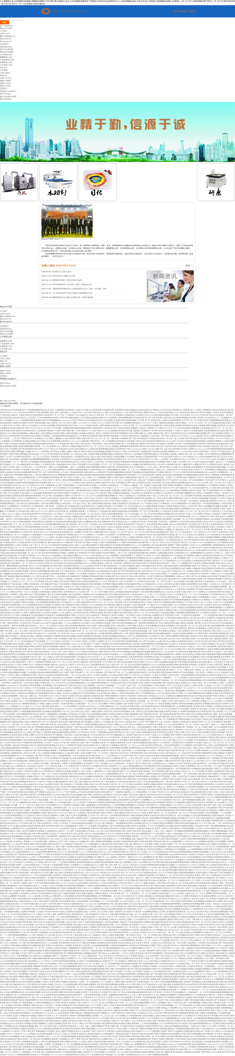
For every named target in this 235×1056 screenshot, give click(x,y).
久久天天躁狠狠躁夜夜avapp (161, 854)
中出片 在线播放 (112, 446)
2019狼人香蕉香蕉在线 (180, 927)
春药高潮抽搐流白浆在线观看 (66, 995)
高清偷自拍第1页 (168, 730)
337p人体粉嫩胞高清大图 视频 (150, 857)
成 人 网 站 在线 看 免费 (162, 498)
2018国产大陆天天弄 (127, 685)
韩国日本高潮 (48, 917)
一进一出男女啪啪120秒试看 (193, 774)
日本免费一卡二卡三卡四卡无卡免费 (24, 805)
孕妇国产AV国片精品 (74, 727)
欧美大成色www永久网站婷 (80, 545)
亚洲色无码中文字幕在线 (177, 470)
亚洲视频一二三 (37, 589)
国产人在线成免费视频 (160, 769)
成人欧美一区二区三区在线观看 (97, 1021)
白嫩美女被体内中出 (103, 483)
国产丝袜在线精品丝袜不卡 (81, 1005)
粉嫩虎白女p (146, 667)
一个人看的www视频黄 (128, 485)
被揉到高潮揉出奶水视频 (164, 865)
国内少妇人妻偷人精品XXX (220, 620)
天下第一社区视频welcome (103, 763)
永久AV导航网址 (64, 805)
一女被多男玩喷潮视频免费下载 (124, 867)
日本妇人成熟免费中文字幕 (130, 587)
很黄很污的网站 (94, 758)
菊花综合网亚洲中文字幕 (194, 795)
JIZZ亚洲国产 (128, 581)
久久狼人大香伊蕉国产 (194, 805)
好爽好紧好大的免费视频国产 (155, 847)
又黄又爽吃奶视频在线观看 (136, 633)
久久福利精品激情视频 (210, 951)
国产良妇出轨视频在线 (115, 854)
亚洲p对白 (38, 917)
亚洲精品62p (185, 683)
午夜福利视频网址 (75, 763)
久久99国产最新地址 (210, 891)
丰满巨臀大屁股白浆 (165, 1021)
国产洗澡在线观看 (174, 667)
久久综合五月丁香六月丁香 (106, 917)
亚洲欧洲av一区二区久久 (168, 880)
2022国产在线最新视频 (107, 542)
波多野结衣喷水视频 (38, 659)
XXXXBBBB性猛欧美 (126, 566)
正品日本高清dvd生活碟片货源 (143, 1021)
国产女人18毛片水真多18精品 (142, 717)
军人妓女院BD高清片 (196, 899)
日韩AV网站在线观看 (8, 701)
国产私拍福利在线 (148, 706)
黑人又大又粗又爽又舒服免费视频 (142, 990)
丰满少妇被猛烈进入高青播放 (33, 1036)
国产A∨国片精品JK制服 (28, 683)
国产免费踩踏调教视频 (73, 953)
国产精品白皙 (131, 756)
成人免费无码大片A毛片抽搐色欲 (112, 961)
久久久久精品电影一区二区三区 (137, 514)
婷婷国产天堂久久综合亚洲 (170, 685)
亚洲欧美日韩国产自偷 (40, 987)
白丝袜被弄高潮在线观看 (207, 610)
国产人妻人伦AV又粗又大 (52, 568)
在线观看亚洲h (108, 410)
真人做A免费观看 (87, 685)
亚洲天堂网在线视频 (183, 810)
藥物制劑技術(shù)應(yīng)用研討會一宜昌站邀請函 (72, 297)
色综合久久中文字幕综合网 (21, 823)
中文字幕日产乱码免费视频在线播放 (92, 714)
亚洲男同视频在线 (97, 971)
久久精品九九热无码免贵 (48, 498)
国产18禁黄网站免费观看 (144, 623)
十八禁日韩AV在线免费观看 (51, 865)
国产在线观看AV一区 (132, 951)
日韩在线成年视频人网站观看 (201, 1000)
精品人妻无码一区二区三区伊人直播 (61, 423)
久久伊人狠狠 (195, 956)
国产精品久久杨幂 (170, 467)
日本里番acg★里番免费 (50, 896)
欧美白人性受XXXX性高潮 (101, 568)
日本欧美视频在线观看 (137, 740)
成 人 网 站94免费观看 (54, 509)
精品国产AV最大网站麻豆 (78, 659)
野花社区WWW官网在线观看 (119, 836)
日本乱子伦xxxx (199, 602)
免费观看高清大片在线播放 (171, 555)
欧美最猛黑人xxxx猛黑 (176, 990)
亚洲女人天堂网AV (89, 641)
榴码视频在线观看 (74, 1036)
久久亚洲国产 (109, 535)
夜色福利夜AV (70, 410)
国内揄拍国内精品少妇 (115, 948)
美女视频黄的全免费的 (203, 901)
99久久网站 (78, 1023)
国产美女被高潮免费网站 (48, 553)
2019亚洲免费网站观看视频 (123, 805)
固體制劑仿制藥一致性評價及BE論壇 (67, 280)
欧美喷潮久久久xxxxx (69, 441)
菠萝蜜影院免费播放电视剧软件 (209, 1018)
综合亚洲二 (9, 631)
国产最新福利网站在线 (115, 831)
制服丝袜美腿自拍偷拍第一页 (106, 1042)
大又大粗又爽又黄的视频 (28, 943)
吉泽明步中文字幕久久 (213, 553)
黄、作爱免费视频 (20, 956)
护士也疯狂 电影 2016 (15, 467)
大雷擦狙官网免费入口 (29, 912)
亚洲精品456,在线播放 (200, 600)
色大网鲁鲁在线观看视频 (105, 802)
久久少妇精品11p (126, 1042)
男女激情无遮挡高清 (194, 581)
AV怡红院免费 (114, 893)
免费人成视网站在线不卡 (34, 613)
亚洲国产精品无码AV (71, 730)
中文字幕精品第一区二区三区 (74, 987)
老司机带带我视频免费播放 (86, 896)
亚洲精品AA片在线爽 (94, 535)
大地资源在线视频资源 (118, 945)
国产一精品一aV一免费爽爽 (177, 563)
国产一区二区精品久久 (198, 532)
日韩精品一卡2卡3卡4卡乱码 (218, 438)
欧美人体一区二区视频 (194, 454)
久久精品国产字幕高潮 (85, 802)
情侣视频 (47, 605)
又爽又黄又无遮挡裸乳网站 (118, 467)
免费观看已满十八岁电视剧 (209, 758)
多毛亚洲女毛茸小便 (21, 652)
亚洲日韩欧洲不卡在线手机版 (66, 878)
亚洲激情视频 (39, 594)
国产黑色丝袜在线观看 (158, 451)
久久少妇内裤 (49, 935)
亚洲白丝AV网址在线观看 (94, 620)
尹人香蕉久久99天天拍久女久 (77, 665)
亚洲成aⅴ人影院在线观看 (168, 506)
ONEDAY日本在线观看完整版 (112, 540)
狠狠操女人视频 (57, 815)
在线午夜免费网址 (219, 761)
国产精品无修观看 (160, 878)
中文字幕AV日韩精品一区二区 (221, 1026)
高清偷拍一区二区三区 (101, 1016)
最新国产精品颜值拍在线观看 (138, 472)
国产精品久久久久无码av (187, 542)
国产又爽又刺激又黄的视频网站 (110, 927)
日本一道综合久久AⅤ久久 (157, 740)
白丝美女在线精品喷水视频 (220, 990)
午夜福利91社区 (95, 524)
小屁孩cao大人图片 (183, 576)
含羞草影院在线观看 (150, 425)
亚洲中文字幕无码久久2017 (119, 956)
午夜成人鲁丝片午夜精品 (212, 522)
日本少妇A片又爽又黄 (210, 511)
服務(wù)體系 (5, 81)
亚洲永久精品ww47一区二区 (208, 743)
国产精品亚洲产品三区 (142, 418)
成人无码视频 (107, 1003)
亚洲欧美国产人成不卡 (182, 498)
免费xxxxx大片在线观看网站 (192, 971)
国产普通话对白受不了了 (135, 704)
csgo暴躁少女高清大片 (180, 574)
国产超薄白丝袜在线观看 (191, 522)
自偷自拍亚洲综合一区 (159, 540)
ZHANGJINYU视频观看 (44, 485)
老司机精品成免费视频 (73, 563)
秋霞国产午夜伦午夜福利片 (48, 597)
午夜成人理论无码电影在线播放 (148, 441)
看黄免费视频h (50, 888)
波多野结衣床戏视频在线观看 (210, 1021)
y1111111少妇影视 (33, 896)
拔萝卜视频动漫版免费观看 (38, 958)
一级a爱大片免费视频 (224, 995)
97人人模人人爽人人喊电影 (182, 948)
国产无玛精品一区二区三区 (201, 847)
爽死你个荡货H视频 (100, 545)
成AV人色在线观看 (218, 1029)
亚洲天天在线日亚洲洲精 (115, 519)
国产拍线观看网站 (51, 740)
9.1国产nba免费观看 (111, 498)
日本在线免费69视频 (218, 834)
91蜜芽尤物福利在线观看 (108, 425)
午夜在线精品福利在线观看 (82, 823)
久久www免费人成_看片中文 (149, 568)
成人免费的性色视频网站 (166, 995)
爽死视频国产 (22, 971)
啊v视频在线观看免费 (117, 511)
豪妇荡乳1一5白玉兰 (120, 953)
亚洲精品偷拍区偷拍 (191, 1031)
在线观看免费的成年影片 (140, 550)
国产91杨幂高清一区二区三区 (148, 1000)
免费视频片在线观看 (88, 847)
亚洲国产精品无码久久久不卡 (52, 813)
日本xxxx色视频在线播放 (93, 563)
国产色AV (116, 576)
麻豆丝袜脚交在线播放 (124, 579)
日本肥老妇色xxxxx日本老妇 (214, 581)
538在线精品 (5, 852)
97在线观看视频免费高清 (107, 667)
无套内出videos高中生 (182, 1042)
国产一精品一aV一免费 (215, 724)
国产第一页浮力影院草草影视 (47, 472)
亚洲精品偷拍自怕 (136, 748)
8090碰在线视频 (28, 441)
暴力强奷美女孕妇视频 (122, 662)
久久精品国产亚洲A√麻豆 (132, 480)
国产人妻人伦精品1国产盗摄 (110, 607)
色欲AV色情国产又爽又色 (165, 675)
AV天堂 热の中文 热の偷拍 (51, 797)
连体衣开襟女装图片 (55, 519)
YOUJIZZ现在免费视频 (28, 930)
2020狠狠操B (168, 849)
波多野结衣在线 (144, 483)
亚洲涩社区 (26, 506)
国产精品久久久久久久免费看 (181, 740)
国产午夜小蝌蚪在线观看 (222, 709)
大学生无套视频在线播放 (199, 519)
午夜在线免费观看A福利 (67, 925)
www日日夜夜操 (142, 691)
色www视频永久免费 (51, 919)
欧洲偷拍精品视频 (10, 446)
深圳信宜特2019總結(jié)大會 (63, 276)
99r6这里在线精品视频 (138, 631)
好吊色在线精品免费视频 (189, 428)
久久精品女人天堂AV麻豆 (222, 652)
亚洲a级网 (106, 600)
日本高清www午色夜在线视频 (158, 704)
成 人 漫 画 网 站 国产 (193, 548)
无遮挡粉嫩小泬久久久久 (183, 834)
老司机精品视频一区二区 (41, 1047)
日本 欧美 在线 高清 (211, 880)
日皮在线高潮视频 (7, 964)
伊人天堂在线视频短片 (193, 857)
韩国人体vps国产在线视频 (115, 987)
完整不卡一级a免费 (59, 956)
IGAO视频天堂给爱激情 (127, 542)
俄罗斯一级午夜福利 (160, 714)
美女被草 (161, 626)
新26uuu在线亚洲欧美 (178, 524)
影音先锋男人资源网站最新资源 (97, 727)
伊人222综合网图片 (76, 709)
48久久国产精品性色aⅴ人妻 (72, 540)
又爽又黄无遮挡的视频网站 (122, 623)
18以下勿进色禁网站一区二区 (20, 670)
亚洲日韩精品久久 (81, 449)
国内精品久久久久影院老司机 (178, 412)
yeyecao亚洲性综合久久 (23, 875)
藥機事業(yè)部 (6, 57)
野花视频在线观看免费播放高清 (219, 992)
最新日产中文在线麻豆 (180, 709)
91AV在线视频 (121, 740)
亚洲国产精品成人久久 (140, 956)
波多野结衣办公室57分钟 (124, 732)
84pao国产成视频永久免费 (50, 849)
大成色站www (210, 685)
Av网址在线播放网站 (143, 732)
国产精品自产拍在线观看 (59, 584)
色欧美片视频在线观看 (183, 826)
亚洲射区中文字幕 (43, 1016)
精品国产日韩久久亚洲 (138, 782)
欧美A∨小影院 (128, 849)
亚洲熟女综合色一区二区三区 (162, 649)
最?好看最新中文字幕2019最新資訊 (217, 1034)
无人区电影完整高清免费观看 (161, 823)
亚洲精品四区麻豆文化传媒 (100, 576)
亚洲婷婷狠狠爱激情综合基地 (12, 618)
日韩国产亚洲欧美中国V (222, 576)
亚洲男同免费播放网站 (52, 951)
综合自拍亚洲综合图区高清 (67, 776)
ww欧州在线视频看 (111, 922)
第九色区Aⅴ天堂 (15, 948)
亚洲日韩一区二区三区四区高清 (177, 472)
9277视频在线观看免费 (211, 956)
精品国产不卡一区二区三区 (17, 524)
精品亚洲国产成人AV (203, 488)
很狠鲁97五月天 (104, 641)
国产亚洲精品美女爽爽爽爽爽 (162, 576)
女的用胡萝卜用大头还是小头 (161, 956)
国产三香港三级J (78, 1039)
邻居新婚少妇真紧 (121, 527)
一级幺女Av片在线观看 (160, 940)
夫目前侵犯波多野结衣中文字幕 (33, 514)
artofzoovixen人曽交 (69, 420)
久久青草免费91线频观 (194, 787)
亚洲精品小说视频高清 (216, 618)
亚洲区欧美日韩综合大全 (184, 550)
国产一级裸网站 (174, 971)
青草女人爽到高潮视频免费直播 (68, 480)
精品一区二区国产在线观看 (219, 766)
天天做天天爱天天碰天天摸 (76, 519)
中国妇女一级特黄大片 (222, 493)
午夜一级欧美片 (137, 711)
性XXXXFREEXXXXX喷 (39, 428)
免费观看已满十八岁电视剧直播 (25, 828)
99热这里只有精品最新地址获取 (125, 841)
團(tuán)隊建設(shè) (7, 36)
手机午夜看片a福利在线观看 (98, 626)
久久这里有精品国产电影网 (150, 475)
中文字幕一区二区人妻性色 (102, 657)
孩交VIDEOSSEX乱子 (15, 688)
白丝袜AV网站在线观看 (68, 891)
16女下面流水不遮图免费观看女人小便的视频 (78, 740)
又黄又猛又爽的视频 (158, 545)
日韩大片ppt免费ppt (96, 860)
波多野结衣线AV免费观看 (208, 475)
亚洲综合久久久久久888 (197, 691)
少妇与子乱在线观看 (123, 997)
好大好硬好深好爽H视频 (33, 678)
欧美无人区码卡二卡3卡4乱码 (58, 938)
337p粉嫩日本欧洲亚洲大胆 (142, 464)
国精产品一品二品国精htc (107, 857)
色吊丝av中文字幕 (17, 719)
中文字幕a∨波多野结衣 (42, 823)
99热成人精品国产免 (115, 979)
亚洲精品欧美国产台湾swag (155, 457)
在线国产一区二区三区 (175, 844)
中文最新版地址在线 (141, 1042)
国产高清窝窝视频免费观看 (114, 472)
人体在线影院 (174, 758)
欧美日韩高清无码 (139, 563)
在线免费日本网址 (122, 410)
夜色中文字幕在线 (178, 644)
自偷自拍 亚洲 (97, 818)
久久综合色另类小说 (106, 1036)
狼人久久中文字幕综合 (164, 873)
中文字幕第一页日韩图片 (215, 958)
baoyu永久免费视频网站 (99, 904)
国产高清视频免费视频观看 (180, 600)
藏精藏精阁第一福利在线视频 (36, 618)
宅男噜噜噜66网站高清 (23, 475)
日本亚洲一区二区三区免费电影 (54, 527)
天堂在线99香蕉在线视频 (139, 771)
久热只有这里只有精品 (140, 688)
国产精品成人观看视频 (167, 867)
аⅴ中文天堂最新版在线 (145, 873)
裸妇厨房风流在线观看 (60, 454)
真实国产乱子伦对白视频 (94, 1052)
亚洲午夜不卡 (67, 1023)
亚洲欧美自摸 (195, 862)
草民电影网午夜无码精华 (20, 436)
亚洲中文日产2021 (37, 511)
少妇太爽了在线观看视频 (184, 444)
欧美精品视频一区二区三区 (26, 553)
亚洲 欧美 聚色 (16, 735)
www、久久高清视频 (150, 737)
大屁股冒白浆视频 (26, 1029)
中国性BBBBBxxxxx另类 (25, 857)
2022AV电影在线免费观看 (16, 433)
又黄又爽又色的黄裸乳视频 (115, 776)
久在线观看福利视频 (8, 490)
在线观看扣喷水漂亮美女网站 (98, 558)
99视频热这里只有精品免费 (83, 516)
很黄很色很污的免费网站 (143, 657)
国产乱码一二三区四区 (34, 467)
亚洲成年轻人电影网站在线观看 (116, 1010)
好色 (32, 657)
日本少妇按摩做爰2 (123, 652)
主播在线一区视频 (36, 974)
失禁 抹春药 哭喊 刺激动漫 (69, 722)
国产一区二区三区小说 (73, 808)
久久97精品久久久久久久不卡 (166, 428)
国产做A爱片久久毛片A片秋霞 (195, 620)
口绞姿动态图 (200, 550)
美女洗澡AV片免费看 (64, 745)
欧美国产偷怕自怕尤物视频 (46, 646)
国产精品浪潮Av (56, 566)
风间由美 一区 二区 (217, 613)
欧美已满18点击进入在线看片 (200, 605)
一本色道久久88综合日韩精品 (41, 1018)
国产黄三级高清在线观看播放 (118, 711)
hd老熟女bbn (165, 1016)
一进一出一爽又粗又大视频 (15, 883)
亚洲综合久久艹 (214, 418)
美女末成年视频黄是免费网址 (177, 1026)
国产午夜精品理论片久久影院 (12, 542)
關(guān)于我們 (6, 28)
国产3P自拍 (130, 691)
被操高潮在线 (100, 646)
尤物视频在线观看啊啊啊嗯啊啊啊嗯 (34, 459)
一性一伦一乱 (189, 724)
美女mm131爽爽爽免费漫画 (25, 704)
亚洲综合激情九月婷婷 (204, 873)
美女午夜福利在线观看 (212, 579)
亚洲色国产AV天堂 (117, 756)
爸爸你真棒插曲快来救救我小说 (32, 496)
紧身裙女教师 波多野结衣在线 (47, 826)
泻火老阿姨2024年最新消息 (192, 561)
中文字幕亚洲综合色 (29, 990)
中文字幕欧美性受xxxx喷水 (102, 527)
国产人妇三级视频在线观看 (218, 433)
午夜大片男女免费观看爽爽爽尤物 (168, 982)
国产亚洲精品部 (97, 1008)
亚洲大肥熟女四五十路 (131, 779)
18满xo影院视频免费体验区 (75, 626)
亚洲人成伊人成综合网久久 (60, 412)
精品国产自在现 (199, 438)
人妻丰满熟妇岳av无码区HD (89, 782)
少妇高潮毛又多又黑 (196, 524)
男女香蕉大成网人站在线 (155, 844)
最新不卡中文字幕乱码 (139, 1010)
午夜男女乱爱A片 (112, 509)
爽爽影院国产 (48, 493)
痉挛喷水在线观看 (138, 826)
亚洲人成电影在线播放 (210, 558)
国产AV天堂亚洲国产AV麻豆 (160, 834)
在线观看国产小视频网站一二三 (164, 678)
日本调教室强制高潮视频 (24, 483)
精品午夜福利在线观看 (57, 821)
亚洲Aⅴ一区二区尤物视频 (105, 441)
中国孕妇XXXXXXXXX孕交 (150, 932)
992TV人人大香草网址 (40, 451)
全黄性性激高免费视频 (18, 454)
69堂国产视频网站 (38, 1023)
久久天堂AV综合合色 (87, 667)
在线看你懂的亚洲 (211, 431)
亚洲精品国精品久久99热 (60, 753)
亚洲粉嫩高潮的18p (163, 644)
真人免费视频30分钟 (128, 862)
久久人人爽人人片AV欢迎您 (154, 594)
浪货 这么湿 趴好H (36, 563)
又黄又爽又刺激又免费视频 (19, 1047)
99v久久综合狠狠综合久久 (169, 561)
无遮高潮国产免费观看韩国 (212, 821)
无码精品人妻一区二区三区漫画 (180, 535)
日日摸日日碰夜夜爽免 (187, 610)
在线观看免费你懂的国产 (120, 815)
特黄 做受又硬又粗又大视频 (18, 810)
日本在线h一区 (176, 415)
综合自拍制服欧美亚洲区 (152, 888)
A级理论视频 (221, 1005)
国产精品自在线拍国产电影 (206, 696)
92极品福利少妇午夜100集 (121, 875)
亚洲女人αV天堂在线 (156, 412)
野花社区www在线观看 (48, 943)
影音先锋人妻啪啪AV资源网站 (137, 431)
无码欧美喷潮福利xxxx (54, 561)
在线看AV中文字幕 (71, 587)
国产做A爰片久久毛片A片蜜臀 (188, 750)
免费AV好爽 (158, 727)
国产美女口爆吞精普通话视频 (167, 623)
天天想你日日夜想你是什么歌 (217, 997)
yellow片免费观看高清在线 (31, 605)
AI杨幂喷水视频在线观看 (152, 784)
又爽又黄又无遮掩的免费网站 (140, 797)
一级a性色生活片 (17, 540)
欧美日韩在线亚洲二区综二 (181, 514)
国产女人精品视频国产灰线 (211, 808)
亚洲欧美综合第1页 (49, 475)
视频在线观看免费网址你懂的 (64, 732)
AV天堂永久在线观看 (58, 774)
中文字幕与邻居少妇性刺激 (161, 431)
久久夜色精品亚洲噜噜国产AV (35, 821)
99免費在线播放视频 (115, 935)
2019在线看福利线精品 (155, 909)
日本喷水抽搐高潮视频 (117, 709)
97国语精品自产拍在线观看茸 (149, 519)
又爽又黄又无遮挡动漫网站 (57, 594)
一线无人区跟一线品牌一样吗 (26, 579)
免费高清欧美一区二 (11, 789)
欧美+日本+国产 (149, 1044)
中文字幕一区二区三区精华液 (193, 420)
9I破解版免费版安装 (135, 987)
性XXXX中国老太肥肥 (163, 605)
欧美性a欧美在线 (136, 953)
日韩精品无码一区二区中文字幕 (52, 683)
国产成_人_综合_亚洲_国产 (132, 758)
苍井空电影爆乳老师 (43, 483)
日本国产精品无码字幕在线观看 (138, 831)
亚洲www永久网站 (54, 514)
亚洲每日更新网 (82, 636)
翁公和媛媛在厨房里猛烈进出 (12, 574)
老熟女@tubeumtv (227, 987)
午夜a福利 (45, 706)
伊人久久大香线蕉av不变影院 (25, 870)
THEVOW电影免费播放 (21, 522)
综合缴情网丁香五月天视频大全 (38, 979)
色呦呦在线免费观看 (20, 659)
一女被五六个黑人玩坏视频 (52, 886)
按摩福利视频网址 (24, 787)
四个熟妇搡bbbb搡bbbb (192, 555)
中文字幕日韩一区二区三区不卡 (82, 496)
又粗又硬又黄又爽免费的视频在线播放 (125, 888)
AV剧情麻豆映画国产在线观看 (216, 1042)
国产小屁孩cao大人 (158, 470)
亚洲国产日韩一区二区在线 (96, 753)
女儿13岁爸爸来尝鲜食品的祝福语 (161, 1049)
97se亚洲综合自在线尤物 (145, 581)
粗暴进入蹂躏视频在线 (31, 860)
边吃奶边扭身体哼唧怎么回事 (151, 610)
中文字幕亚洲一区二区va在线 (116, 1052)
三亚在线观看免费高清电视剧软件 (64, 436)
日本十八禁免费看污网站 (25, 909)
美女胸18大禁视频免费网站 (80, 1016)
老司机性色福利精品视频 (204, 948)
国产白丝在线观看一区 (84, 977)
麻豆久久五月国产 (28, 418)
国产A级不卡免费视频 (172, 727)
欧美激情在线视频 (90, 1036)
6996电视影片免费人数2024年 (69, 639)
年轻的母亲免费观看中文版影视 (56, 1000)
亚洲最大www (190, 761)
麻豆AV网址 (125, 688)
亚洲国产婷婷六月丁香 (126, 675)
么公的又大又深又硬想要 (113, 906)
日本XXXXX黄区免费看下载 (72, 919)
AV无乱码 (37, 475)
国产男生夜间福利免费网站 (76, 717)
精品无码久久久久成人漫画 (224, 740)
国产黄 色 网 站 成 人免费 (105, 516)
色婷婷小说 (101, 711)
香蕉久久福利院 (102, 433)
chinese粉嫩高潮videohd (76, 623)
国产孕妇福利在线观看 (118, 932)
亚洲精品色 (170, 696)
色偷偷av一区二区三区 (34, 644)
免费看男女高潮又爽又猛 (216, 982)
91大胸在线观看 (39, 737)
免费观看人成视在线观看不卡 (123, 555)
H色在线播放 (215, 519)
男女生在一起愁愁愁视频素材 (140, 727)
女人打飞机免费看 (79, 698)
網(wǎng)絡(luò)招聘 (8, 96)
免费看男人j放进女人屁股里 (142, 428)
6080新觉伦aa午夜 (27, 893)
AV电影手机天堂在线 (116, 753)
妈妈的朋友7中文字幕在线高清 (62, 571)
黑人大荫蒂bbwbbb (36, 524)
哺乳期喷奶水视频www (106, 529)
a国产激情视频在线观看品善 (193, 800)
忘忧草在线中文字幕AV (212, 925)
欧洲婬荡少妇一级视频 (71, 532)
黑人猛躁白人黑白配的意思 (88, 548)
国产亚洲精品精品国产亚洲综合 (40, 945)
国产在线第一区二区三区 (117, 797)
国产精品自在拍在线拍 (40, 652)
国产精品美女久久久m (101, 555)
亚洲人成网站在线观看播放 (206, 1013)
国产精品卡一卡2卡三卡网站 (177, 670)
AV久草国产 (182, 462)
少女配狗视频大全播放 (47, 592)
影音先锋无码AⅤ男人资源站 (72, 834)
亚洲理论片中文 (111, 860)
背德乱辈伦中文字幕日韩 (79, 766)
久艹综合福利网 (108, 589)
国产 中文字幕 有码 (168, 446)
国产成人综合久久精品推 (122, 722)
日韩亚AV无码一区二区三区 (158, 927)
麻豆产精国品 (208, 737)
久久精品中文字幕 (7, 662)
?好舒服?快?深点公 (87, 587)
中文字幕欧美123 (49, 1008)
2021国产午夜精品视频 (64, 485)
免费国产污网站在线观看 (24, 602)
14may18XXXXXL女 (215, 1044)
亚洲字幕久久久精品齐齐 (90, 1000)
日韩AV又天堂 (201, 766)
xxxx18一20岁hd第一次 (13, 724)
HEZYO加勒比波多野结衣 (159, 558)
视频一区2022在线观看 (218, 727)
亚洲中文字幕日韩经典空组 (106, 566)
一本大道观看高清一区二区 (96, 982)
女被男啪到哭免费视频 (191, 904)
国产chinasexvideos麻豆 (75, 633)
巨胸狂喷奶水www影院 (93, 472)
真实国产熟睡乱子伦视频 (216, 774)
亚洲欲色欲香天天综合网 (66, 548)
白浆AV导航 (118, 1003)
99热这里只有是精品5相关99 (23, 745)
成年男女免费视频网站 (51, 420)
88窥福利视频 (67, 951)
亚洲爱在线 (156, 745)
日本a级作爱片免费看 (147, 979)
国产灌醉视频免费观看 (184, 1013)
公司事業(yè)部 (6, 55)
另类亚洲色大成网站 (22, 818)
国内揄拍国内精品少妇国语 (87, 490)
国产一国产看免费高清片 (180, 769)
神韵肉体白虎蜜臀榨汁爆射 (25, 1005)
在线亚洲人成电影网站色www (143, 930)
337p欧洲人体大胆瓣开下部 (26, 769)
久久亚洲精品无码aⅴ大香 (23, 917)
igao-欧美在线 (64, 503)
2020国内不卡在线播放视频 (87, 961)
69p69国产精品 (202, 912)
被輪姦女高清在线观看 (139, 410)
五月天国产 (195, 587)
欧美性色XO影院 (225, 782)
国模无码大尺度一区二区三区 (153, 870)
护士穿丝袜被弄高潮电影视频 (214, 467)
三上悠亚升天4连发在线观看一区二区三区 (80, 514)
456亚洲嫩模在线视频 (210, 506)
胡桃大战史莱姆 (135, 784)
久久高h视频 (61, 444)
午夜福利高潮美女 (37, 1021)
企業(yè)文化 (5, 33)
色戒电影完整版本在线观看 (77, 860)
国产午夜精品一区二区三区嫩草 (195, 727)
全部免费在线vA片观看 (95, 633)
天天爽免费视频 (184, 566)
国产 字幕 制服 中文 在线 (198, 919)
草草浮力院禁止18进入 (47, 756)
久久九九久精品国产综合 (198, 436)
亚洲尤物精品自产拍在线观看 (33, 641)
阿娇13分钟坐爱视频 (79, 901)
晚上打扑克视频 (193, 698)
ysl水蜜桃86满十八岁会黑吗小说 (27, 766)
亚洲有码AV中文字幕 (178, 436)
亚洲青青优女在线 (189, 425)
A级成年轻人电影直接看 (62, 875)
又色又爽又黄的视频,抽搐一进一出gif (217, 529)
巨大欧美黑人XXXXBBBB (70, 641)
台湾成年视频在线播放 (160, 415)
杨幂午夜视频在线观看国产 (168, 979)
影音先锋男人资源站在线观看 (148, 730)
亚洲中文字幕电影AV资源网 (162, 444)
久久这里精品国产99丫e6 (37, 537)
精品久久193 (60, 883)
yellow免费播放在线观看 (204, 841)
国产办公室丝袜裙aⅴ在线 (201, 576)
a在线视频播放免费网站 (80, 1008)
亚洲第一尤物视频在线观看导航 (114, 995)
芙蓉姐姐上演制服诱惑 (125, 415)
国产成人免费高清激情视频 (175, 659)
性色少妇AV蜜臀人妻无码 (55, 581)
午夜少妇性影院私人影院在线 (214, 646)
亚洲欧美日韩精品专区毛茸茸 (149, 828)
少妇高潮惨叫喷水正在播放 (195, 953)
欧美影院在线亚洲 (71, 566)
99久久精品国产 (84, 1031)
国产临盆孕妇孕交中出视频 (96, 1039)
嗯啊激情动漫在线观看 (202, 693)
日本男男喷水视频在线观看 (112, 584)
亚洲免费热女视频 (122, 826)
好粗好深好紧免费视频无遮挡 (102, 449)
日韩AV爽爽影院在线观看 (157, 1055)
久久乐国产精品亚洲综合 (82, 602)
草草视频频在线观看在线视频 (172, 818)
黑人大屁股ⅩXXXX (210, 672)
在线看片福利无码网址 (184, 901)
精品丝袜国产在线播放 (40, 436)
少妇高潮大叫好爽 (226, 938)
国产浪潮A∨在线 (78, 753)
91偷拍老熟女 (112, 485)
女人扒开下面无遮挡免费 (16, 649)
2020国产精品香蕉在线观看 (220, 436)
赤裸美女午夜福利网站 (153, 683)
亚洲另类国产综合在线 (160, 483)
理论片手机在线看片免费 (133, 683)
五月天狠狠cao (115, 618)
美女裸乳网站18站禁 (67, 943)
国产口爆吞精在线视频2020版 (166, 423)
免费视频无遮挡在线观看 (41, 462)
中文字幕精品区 (51, 722)
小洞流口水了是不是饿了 (120, 1021)
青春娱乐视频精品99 (189, 917)
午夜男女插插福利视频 (215, 914)
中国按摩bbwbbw (176, 1008)
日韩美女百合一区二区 (23, 737)
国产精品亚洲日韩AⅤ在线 (146, 880)
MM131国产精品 (103, 875)
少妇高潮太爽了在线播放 (138, 451)
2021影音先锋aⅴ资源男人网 (145, 579)
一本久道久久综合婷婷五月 (162, 550)
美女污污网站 (174, 771)
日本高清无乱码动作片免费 (180, 878)
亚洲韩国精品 (166, 766)
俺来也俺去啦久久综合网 (52, 691)
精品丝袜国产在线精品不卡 (87, 649)
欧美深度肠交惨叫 (204, 662)
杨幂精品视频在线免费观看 (177, 665)
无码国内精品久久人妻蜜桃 (221, 735)
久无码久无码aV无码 (73, 922)
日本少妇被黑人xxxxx (202, 535)
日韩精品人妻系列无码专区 (105, 977)
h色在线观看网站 (159, 535)
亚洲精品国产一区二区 (149, 646)
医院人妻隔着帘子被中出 (152, 951)
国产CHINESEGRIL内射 (132, 459)
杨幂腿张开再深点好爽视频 (214, 732)
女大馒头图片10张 (142, 805)
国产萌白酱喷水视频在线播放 (18, 977)
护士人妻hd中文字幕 (33, 574)
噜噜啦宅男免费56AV (106, 506)
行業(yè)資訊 (5, 73)
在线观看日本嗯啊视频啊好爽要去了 (92, 974)
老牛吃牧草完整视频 (117, 433)
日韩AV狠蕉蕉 (37, 935)
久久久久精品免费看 (38, 852)
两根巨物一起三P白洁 (187, 912)
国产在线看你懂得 (146, 964)
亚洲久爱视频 (94, 584)
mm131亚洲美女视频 (216, 1023)
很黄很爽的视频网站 (153, 592)
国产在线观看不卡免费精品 (80, 594)
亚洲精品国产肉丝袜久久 (123, 454)
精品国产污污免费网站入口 (143, 800)
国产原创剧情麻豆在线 (28, 449)
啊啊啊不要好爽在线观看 (216, 893)
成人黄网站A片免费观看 (202, 493)
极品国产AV (39, 854)
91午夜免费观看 (126, 498)
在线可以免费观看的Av (69, 597)
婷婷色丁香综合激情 (170, 828)
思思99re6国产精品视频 (163, 509)
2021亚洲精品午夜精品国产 (72, 844)
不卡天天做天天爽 (23, 727)
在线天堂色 (46, 992)
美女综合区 (203, 641)
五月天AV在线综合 (115, 834)
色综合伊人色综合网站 (104, 420)
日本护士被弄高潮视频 (135, 743)
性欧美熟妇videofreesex (166, 1044)
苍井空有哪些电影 (170, 974)
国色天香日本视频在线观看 (198, 714)
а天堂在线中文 (199, 826)
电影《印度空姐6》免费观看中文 (167, 522)
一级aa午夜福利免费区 (111, 444)
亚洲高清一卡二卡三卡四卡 (194, 667)
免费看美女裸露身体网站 (223, 961)
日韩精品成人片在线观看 (135, 496)
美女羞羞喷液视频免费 (198, 1023)
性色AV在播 (153, 904)
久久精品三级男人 (86, 1042)
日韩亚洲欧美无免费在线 (94, 691)
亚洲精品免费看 (46, 1034)
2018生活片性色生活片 (210, 623)
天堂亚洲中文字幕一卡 (173, 615)
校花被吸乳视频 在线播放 (66, 631)
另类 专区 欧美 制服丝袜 (200, 631)
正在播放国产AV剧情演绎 (117, 631)
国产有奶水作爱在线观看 (189, 974)
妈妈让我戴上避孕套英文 (92, 795)
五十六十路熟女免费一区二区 (212, 974)
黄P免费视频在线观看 (193, 607)
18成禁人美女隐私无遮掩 (58, 537)
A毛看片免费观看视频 (218, 831)
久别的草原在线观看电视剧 (65, 657)
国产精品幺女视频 (57, 451)
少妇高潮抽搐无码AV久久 (78, 904)
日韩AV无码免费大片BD (81, 464)
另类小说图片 (56, 987)
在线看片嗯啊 (28, 735)
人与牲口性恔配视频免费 (49, 1042)
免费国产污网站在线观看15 (179, 545)
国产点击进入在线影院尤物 (71, 620)
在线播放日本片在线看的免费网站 (203, 896)
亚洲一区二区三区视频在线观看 (212, 423)
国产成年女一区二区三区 (134, 532)
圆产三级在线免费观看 (185, 675)
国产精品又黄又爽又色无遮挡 (221, 641)
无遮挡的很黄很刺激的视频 (69, 969)
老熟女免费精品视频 (216, 649)
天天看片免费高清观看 (153, 987)
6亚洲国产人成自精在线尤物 (21, 636)
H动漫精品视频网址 (203, 969)
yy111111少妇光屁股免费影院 (52, 470)
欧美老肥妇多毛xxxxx (88, 878)
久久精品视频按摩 (134, 1016)
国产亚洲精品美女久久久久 (74, 535)
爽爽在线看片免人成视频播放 (125, 568)
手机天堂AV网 (29, 753)
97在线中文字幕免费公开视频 (114, 769)
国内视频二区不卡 (99, 464)
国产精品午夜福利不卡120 (82, 605)
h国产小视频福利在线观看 (142, 875)
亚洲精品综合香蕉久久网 (98, 717)
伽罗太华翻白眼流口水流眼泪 (130, 847)
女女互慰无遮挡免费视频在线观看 (110, 984)
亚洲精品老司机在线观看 (107, 943)
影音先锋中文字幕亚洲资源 (44, 631)
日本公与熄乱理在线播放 (86, 943)
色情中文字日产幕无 (218, 480)
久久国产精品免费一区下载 (142, 605)
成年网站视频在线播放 (174, 870)
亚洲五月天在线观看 (162, 657)
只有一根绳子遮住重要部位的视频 (162, 631)
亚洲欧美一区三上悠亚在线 (69, 646)
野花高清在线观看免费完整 (24, 472)
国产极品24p (8, 766)
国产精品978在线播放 (83, 899)
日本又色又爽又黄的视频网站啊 (211, 626)
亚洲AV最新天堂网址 (171, 537)
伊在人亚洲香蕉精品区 (214, 524)
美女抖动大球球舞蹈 (102, 990)
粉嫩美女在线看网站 (181, 509)
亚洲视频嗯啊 (11, 696)
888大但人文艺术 (62, 935)
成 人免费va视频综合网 (153, 433)
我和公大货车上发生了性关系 (90, 498)
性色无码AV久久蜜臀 (179, 896)
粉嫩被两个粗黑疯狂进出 (43, 966)
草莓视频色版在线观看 (204, 860)
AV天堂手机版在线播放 (173, 618)
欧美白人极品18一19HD (191, 646)
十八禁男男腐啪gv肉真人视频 (129, 839)
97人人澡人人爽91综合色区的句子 (141, 995)
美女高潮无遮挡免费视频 (73, 886)
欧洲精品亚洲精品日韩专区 (44, 444)
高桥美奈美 (119, 763)
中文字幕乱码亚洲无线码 (148, 620)
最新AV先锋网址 (11, 594)
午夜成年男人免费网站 (68, 498)
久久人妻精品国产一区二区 (195, 992)
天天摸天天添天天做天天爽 (28, 610)
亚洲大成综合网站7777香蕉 (205, 451)
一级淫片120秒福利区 (188, 756)
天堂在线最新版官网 (126, 1000)
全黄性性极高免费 (7, 431)
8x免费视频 (74, 1000)
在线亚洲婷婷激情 (91, 540)
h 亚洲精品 (179, 787)
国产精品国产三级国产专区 (162, 1042)
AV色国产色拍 (59, 431)
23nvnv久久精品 (13, 514)
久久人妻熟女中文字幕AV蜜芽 (207, 516)
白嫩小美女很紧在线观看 (13, 730)
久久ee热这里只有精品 (20, 844)
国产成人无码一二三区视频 (56, 862)
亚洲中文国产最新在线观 (186, 886)
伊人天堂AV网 (72, 711)
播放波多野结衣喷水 (177, 714)
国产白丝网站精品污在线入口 (175, 987)
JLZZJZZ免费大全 (7, 1016)
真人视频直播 (166, 1052)
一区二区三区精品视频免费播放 (137, 1003)
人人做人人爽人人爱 (58, 652)
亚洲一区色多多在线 (133, 594)
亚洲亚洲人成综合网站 (216, 953)
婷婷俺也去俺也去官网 (138, 698)
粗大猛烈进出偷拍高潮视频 (14, 808)
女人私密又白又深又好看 (55, 511)
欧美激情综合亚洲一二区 (64, 675)
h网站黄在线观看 (177, 483)
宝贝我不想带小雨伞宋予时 (32, 532)
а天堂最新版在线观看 (211, 1008)
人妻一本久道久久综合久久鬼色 (71, 501)
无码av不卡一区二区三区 (62, 662)
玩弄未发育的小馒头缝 (148, 680)
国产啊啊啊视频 (104, 896)
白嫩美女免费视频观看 (138, 1039)
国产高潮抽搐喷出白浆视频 (43, 1031)
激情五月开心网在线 (86, 966)
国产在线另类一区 (181, 956)
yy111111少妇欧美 (86, 566)
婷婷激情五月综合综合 (112, 795)
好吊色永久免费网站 (12, 860)
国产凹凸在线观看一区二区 (219, 711)
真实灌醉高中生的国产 (123, 597)
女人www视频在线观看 (148, 506)
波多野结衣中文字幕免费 (79, 537)
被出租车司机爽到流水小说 (42, 839)
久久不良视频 (84, 865)
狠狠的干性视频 (156, 472)
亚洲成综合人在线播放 (63, 945)
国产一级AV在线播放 (56, 488)
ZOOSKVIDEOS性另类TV (106, 1029)
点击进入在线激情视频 (23, 966)
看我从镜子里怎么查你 (202, 652)
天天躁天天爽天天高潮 (33, 540)
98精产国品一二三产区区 (91, 589)
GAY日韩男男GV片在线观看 (96, 511)
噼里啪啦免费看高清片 (114, 633)
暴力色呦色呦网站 (58, 727)
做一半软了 (120, 496)
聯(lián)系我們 (5, 99)
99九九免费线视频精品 (194, 553)
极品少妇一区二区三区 (196, 893)
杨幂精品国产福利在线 (94, 870)
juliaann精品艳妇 (102, 571)
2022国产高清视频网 (128, 509)
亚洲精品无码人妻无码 (184, 649)
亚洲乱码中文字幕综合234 (202, 836)
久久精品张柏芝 (128, 899)
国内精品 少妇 (94, 693)
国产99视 (37, 675)
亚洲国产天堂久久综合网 (159, 945)
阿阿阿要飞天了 (115, 766)
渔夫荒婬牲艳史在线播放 (134, 906)
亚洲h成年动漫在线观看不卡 (28, 490)
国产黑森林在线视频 (144, 1029)
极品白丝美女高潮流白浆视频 (90, 925)
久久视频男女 (5, 406)
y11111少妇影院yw (178, 893)
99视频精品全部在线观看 (169, 1034)
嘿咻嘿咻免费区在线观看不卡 (126, 475)
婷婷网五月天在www (217, 501)
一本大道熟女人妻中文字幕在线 (137, 615)
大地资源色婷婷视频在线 (138, 553)
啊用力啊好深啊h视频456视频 (19, 451)
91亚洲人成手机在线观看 (74, 906)
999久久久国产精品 (132, 984)
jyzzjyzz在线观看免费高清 (220, 678)
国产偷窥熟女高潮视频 (35, 831)
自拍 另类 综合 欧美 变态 (28, 927)
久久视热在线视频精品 (42, 1003)
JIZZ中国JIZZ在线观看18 (50, 457)
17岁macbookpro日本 (217, 852)
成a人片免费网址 (75, 670)
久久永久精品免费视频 (164, 1005)
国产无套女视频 (14, 584)
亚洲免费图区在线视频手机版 (137, 974)
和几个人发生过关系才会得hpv (179, 748)
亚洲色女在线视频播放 (193, 932)
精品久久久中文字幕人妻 (205, 823)
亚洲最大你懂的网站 (176, 553)
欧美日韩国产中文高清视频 (124, 880)
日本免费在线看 (133, 870)
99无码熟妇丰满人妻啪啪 (61, 605)
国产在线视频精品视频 (164, 662)
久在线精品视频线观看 (75, 683)
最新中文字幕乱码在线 (207, 730)
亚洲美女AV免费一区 (129, 680)
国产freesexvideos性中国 (176, 501)
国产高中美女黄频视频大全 (75, 561)
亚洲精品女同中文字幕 (178, 540)
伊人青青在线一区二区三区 (104, 415)
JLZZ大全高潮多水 (180, 605)
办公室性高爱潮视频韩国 (200, 815)
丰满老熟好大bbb (83, 657)
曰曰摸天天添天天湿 (11, 906)
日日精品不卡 (54, 834)
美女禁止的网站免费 (135, 433)
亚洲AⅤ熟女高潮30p (188, 1010)
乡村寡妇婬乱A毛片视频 (38, 584)
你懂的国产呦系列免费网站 (138, 776)
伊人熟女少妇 (33, 997)
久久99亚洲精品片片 (45, 1055)
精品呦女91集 (208, 446)
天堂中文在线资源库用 (173, 433)
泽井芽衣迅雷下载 (176, 761)
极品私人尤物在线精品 (21, 901)
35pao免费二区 (223, 730)
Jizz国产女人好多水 (61, 839)
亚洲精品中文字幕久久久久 (71, 761)
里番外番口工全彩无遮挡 (76, 431)
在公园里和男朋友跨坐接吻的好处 (13, 997)
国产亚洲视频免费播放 (61, 615)
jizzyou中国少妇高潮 (143, 745)
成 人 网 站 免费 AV (136, 938)
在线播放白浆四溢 (151, 561)
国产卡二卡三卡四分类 (29, 480)
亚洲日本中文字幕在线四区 (220, 789)
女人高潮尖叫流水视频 (39, 763)
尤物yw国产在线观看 (11, 849)
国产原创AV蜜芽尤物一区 (112, 1026)
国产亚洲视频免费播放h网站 (183, 1029)
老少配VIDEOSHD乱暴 (107, 737)
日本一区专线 (125, 1008)
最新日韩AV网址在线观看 (201, 412)
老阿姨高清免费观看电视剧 (146, 454)
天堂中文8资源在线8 (80, 979)
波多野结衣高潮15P (171, 711)
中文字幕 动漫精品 (63, 880)
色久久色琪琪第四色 (197, 1036)
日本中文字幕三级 (131, 659)
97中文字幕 (35, 1052)
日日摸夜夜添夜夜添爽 (95, 509)
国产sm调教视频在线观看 (157, 600)
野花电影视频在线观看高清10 (163, 654)
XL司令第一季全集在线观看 (71, 472)
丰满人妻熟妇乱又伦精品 (103, 610)
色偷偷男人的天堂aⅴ (12, 509)
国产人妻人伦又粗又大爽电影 (167, 722)
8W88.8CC (94, 1018)
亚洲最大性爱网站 (175, 485)
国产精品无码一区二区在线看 (145, 488)
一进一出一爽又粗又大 (21, 462)
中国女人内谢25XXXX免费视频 (219, 602)
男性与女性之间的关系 (9, 779)
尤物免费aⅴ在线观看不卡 (131, 925)
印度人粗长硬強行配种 (119, 904)
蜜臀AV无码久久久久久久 (223, 1049)
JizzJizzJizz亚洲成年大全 (92, 480)
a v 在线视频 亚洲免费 (48, 969)
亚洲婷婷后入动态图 (81, 945)
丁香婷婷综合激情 (184, 958)
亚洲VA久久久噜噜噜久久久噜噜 (95, 888)
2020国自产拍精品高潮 (82, 579)
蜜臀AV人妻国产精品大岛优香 (119, 982)
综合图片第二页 (174, 813)
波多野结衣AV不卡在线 (110, 688)
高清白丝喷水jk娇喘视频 (172, 475)
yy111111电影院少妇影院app (11, 841)
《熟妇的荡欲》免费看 (58, 763)
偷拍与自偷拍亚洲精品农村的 (123, 1031)
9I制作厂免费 (171, 462)
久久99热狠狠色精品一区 (65, 802)
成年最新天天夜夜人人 (218, 683)
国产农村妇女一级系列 (87, 839)
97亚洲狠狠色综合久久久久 (135, 1055)
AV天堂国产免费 (125, 436)
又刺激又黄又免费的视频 (48, 990)
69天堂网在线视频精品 (45, 909)
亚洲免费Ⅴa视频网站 (183, 493)
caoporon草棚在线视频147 (135, 948)
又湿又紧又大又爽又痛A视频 (75, 735)
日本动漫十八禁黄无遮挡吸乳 (63, 704)
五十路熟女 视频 (43, 704)
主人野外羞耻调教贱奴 (31, 527)
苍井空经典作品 (118, 844)
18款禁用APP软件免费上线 (200, 636)
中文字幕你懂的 (152, 511)
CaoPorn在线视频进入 (133, 818)
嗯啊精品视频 (151, 912)
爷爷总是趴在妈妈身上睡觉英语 (32, 940)
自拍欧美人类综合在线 (35, 587)
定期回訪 (3, 88)
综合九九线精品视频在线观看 (194, 433)
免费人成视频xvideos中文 (113, 818)
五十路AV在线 (21, 628)
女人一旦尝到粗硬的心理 (27, 756)
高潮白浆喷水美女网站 (212, 849)
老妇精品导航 (207, 555)
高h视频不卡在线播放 (27, 672)
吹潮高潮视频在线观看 (102, 451)
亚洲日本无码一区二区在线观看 (201, 470)
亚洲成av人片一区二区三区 (132, 501)
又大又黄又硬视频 (214, 886)
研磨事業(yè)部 (6, 62)
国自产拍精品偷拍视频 (165, 613)
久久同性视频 (13, 953)
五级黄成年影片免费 (102, 605)
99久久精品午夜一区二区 (116, 665)
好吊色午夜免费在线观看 (18, 571)
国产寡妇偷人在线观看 (136, 701)
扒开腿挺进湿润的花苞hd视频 (63, 636)
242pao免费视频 (35, 717)
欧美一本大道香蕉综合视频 (106, 891)
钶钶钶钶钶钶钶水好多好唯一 (64, 490)
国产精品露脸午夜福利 (99, 636)
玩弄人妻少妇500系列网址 (170, 449)
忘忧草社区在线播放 (59, 558)
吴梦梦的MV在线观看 (185, 589)
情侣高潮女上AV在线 (97, 883)
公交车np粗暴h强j (92, 615)
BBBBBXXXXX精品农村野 (11, 821)
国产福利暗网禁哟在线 (44, 693)
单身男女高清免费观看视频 (180, 852)
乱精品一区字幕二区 (91, 912)
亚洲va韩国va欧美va (60, 1049)
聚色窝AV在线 (11, 971)
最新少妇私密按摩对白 (122, 800)
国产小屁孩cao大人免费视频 (130, 1044)
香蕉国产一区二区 (31, 457)
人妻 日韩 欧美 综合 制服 (210, 779)
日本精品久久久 (143, 649)
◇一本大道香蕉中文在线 (53, 626)
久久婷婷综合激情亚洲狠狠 (95, 886)
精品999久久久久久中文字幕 (196, 483)
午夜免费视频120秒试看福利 (52, 685)
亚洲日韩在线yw (67, 457)
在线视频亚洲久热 (140, 823)
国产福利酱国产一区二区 (18, 563)
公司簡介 (3, 31)
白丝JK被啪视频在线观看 (223, 670)
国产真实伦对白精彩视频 (59, 810)
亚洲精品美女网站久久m (113, 951)
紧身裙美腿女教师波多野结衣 (51, 906)
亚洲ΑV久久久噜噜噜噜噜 (200, 545)
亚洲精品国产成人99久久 (64, 977)
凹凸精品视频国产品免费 (41, 615)
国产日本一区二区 (120, 672)
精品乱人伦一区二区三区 (18, 548)
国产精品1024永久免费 (212, 1052)
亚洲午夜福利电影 (127, 693)
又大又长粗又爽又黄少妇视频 (62, 857)
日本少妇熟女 (187, 457)
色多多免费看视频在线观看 (29, 446)
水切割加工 (4, 44)
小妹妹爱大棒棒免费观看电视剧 (100, 454)
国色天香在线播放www (107, 839)
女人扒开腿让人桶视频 (52, 438)
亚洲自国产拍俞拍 (68, 828)
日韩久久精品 (196, 732)
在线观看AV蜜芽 (216, 883)
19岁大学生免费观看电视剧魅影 (153, 808)
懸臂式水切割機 (6, 52)
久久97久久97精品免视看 (38, 800)
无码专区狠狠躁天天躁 (123, 657)
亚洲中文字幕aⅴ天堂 (129, 576)
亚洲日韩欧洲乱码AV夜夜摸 (178, 410)
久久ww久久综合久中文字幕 (91, 493)
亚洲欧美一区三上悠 (124, 516)
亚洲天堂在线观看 (220, 688)
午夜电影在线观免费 (106, 649)
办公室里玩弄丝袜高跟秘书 (204, 1005)
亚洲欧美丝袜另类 (130, 958)
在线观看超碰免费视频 (169, 756)
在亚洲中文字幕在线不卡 (91, 992)
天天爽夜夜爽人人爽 (39, 506)
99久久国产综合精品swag (148, 641)
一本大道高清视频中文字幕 (147, 685)
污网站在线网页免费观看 (50, 779)
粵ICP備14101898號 (8, 401)
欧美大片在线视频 (157, 462)
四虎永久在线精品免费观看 (74, 509)
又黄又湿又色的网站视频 (67, 964)
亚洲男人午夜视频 (71, 865)
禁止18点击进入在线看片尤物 (174, 592)
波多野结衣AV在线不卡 (36, 782)
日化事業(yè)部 (6, 65)
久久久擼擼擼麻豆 (91, 844)
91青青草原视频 (65, 990)
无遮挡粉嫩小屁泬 (25, 566)
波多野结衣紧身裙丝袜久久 (26, 431)
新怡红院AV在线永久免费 (192, 925)
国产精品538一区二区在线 (176, 753)
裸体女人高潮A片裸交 (149, 602)
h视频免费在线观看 (138, 600)
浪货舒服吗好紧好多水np (173, 784)
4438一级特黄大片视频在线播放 (69, 446)
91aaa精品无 (224, 891)
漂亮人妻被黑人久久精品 (106, 675)
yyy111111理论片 (44, 961)
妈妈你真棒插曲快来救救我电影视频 (97, 639)
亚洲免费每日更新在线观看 (94, 761)
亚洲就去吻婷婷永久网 (29, 995)
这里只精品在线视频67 (170, 839)
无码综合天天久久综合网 (10, 990)
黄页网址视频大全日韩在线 (200, 906)
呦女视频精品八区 (77, 940)
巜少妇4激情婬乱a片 (141, 919)
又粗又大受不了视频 (87, 711)
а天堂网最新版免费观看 (41, 1049)
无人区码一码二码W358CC (98, 815)
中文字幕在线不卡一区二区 (197, 990)
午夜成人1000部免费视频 (147, 626)
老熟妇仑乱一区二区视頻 (182, 571)
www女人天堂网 (62, 818)
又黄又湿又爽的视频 (98, 979)
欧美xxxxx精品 (72, 737)
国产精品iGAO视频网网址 (46, 714)
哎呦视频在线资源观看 (141, 652)
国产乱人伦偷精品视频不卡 (96, 834)
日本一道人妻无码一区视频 (135, 927)
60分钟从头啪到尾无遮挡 (187, 441)
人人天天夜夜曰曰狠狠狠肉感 (196, 1047)
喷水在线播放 (19, 919)
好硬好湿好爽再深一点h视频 (42, 878)
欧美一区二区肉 (59, 633)
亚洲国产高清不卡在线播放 (171, 1031)
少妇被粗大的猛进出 (86, 433)
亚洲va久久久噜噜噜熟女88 (129, 860)
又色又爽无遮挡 (153, 672)
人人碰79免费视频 (178, 558)
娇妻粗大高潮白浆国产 (161, 893)
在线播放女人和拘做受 (185, 860)
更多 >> (189, 265)
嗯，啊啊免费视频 (10, 566)
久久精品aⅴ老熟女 (21, 545)
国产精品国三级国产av (110, 693)
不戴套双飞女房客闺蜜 (107, 878)
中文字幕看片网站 (200, 633)
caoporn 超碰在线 (46, 995)
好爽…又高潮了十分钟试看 (171, 477)
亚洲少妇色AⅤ (39, 922)
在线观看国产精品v (194, 446)
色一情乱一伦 (43, 774)
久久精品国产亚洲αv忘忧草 (170, 779)
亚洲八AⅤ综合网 (117, 626)
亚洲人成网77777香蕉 (126, 1029)
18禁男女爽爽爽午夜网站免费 (177, 636)
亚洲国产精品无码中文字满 (42, 977)
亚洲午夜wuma (49, 548)
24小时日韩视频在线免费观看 (47, 477)
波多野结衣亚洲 (180, 854)
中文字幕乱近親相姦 (143, 896)
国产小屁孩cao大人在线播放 (158, 735)
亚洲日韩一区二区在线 (153, 537)
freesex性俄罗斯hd (165, 943)
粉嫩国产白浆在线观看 (35, 808)
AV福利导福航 (226, 503)
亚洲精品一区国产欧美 (157, 883)
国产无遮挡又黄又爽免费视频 (96, 919)
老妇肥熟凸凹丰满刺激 (59, 758)
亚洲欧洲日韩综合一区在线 (142, 522)
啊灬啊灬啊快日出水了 (135, 844)
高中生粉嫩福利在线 (100, 594)
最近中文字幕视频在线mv (145, 693)
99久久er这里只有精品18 (198, 462)
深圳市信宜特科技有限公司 (70, 11)
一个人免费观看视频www (102, 800)
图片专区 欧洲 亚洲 (201, 834)
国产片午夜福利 (35, 438)
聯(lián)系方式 (5, 39)
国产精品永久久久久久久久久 (196, 870)
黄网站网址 (106, 522)
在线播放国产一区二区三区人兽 (88, 704)
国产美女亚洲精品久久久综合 (137, 540)
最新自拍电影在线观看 (24, 826)
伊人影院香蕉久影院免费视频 (28, 685)
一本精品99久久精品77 (198, 1026)
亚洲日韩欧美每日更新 (140, 1036)
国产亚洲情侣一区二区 (9, 464)
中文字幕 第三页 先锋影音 (147, 420)
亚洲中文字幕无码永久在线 (221, 940)
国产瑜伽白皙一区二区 (185, 488)
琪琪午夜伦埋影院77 (188, 758)
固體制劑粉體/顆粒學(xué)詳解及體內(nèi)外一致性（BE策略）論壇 (79, 289)
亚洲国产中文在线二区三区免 (148, 555)
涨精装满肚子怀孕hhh (45, 709)
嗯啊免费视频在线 (221, 826)
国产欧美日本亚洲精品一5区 (217, 415)
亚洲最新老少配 (170, 610)
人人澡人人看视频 (112, 1008)
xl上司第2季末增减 (214, 1036)
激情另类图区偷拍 (31, 904)
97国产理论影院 (163, 776)
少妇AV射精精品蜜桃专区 (132, 766)
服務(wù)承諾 (5, 86)
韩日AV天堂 (148, 810)
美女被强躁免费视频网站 (119, 550)
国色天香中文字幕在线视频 (38, 867)
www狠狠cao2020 (172, 763)
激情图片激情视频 (111, 436)
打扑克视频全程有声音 (180, 657)
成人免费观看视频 (164, 706)
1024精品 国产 (27, 750)
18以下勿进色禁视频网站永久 (72, 701)
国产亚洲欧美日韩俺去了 (212, 935)
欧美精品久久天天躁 (184, 602)
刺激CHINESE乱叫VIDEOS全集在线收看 (122, 646)
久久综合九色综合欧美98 (107, 787)
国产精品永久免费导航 (42, 732)
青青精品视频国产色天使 (126, 649)
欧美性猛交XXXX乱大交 (220, 854)
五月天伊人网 (98, 823)
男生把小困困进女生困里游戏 (88, 696)
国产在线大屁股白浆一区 (66, 909)
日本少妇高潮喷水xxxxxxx (76, 488)
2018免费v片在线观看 (20, 470)
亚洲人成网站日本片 (25, 665)
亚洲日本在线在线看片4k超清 (37, 415)
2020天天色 (30, 719)
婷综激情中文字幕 (128, 730)
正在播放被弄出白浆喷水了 (56, 831)
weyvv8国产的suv (37, 501)
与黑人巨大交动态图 (11, 493)
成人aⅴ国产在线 (66, 672)
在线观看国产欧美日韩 (20, 501)
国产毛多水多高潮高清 (138, 438)
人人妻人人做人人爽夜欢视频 (89, 1026)
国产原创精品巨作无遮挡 (85, 553)
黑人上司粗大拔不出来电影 (60, 516)
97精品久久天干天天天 (184, 914)
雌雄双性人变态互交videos (186, 730)
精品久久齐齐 (131, 519)
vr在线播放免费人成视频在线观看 (136, 654)
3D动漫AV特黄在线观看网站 (194, 485)
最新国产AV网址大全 (53, 730)
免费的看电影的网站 (26, 646)
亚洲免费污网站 (14, 527)
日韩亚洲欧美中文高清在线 (115, 870)
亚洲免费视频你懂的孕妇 (55, 524)
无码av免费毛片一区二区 (117, 886)
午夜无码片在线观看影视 (39, 571)
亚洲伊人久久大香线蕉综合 (44, 776)
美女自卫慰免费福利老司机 (89, 1047)
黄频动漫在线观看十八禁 (134, 592)
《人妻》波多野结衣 (224, 823)
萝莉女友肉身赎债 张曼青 (190, 875)
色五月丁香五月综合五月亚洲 (165, 542)
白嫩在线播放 (8, 477)
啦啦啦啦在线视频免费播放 (11, 740)
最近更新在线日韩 (67, 649)
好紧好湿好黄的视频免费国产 (159, 633)
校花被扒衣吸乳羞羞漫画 (129, 1023)
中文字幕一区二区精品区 (219, 566)
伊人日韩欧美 (31, 597)
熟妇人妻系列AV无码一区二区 (181, 782)
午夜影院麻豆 (198, 958)
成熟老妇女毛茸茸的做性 (139, 945)
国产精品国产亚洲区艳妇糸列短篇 (208, 444)
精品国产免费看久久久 (102, 1013)
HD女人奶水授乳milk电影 (169, 584)
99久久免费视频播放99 (169, 1018)
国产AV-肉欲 (222, 828)
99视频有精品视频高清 (79, 584)
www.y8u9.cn (59, 1055)
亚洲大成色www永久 (219, 631)
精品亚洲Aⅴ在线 (36, 548)
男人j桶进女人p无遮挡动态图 (74, 613)
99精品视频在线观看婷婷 (136, 992)
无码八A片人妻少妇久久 (118, 1039)
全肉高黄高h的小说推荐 (42, 529)
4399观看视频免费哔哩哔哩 (30, 711)
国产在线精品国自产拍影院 (39, 899)
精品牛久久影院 (122, 719)
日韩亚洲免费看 (211, 813)
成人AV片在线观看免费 (67, 984)
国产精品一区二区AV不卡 (95, 774)
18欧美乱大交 (105, 873)
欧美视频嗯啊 (34, 813)
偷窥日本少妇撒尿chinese (89, 849)
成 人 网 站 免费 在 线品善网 (184, 943)
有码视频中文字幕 (118, 537)
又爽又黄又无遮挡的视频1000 (108, 680)
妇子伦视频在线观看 (78, 618)
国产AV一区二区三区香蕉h (201, 688)
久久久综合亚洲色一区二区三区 (71, 870)
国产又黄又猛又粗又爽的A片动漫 (83, 542)
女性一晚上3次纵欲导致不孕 (180, 438)
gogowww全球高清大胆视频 (19, 1023)
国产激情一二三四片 (38, 519)
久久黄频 (143, 883)
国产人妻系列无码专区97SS (80, 800)
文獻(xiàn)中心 (6, 78)
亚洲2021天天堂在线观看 (35, 688)
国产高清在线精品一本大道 (190, 672)
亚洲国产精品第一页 (62, 600)
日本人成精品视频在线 (20, 852)
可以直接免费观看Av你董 (135, 821)
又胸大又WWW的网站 (196, 592)
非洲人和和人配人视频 (57, 748)
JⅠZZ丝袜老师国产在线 (193, 737)
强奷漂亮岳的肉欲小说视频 (56, 1021)
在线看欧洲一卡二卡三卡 (73, 691)
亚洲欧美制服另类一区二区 (110, 706)
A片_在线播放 (23, 535)
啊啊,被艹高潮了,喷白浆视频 (65, 680)
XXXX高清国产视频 (218, 600)
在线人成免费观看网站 (12, 932)
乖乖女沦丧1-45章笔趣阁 (83, 990)
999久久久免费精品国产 (27, 498)
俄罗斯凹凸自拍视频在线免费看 (213, 587)
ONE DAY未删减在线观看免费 (91, 776)
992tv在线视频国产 (106, 1034)
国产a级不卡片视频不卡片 (116, 971)
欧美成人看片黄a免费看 (27, 961)
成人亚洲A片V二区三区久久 (78, 527)
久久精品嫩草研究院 (115, 431)
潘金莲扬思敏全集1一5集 (158, 782)
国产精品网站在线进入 (152, 548)
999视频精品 (196, 769)
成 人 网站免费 (107, 782)
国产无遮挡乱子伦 (101, 810)
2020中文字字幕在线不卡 (85, 997)
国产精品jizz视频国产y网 (64, 997)
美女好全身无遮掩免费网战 (54, 971)
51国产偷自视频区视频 (49, 503)
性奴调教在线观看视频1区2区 (54, 711)
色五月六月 (62, 852)
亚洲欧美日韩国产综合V (154, 1026)
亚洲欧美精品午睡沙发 (205, 995)
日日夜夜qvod (155, 527)
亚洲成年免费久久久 (180, 511)
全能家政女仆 (74, 1049)
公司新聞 (3, 70)
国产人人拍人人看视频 (225, 776)
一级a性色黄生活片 (45, 696)
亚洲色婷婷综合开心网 (74, 1055)
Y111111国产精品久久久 (96, 431)
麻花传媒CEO (225, 550)
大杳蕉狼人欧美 (218, 1003)
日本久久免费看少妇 (200, 865)
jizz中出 (220, 896)
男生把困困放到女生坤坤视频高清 (130, 977)
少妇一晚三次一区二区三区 (40, 545)
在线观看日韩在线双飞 (193, 1052)
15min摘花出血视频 (8, 657)
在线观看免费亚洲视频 (207, 425)
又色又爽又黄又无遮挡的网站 (27, 503)
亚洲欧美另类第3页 (79, 1034)
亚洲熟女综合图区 (95, 1010)
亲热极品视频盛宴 (130, 714)
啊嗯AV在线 (205, 904)
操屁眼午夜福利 (102, 553)
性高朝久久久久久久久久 (180, 587)
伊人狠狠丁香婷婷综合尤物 (173, 548)
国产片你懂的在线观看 (152, 480)
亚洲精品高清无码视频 (9, 1029)
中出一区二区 (194, 511)
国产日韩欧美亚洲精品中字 (119, 852)
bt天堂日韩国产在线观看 (38, 628)
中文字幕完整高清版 (160, 862)
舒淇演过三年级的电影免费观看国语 (185, 945)
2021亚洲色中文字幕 (155, 636)
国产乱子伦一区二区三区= (222, 428)
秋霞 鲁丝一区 (144, 576)
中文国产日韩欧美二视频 (34, 724)
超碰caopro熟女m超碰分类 (25, 784)
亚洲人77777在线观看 (87, 826)
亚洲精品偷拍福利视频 (17, 958)
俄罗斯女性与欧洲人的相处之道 (44, 984)
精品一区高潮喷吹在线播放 (21, 888)
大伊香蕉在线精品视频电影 (198, 527)
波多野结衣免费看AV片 (132, 548)
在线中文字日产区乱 (46, 449)
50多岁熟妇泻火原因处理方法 (143, 493)
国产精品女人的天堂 (157, 410)
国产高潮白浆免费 (123, 1036)
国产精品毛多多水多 (151, 795)
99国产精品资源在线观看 (155, 532)
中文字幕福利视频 (186, 828)
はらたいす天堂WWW (114, 670)
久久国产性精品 (113, 501)
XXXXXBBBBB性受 (212, 787)
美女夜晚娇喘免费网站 (35, 561)
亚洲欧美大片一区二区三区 (214, 932)
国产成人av (14, 995)
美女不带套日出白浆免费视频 (48, 441)
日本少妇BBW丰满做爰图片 (45, 925)
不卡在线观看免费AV (47, 769)
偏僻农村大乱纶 (145, 535)
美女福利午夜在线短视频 (49, 701)
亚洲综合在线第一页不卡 (198, 490)
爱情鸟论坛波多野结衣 (189, 984)
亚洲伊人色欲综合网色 (185, 654)
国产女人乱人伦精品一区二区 (171, 620)
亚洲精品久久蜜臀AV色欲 (219, 810)
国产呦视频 (161, 990)
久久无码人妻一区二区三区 (168, 496)
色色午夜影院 (36, 1008)
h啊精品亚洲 (160, 922)
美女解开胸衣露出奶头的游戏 (22, 792)
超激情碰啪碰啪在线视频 (150, 589)
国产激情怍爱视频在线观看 (45, 750)
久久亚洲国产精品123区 (109, 1018)
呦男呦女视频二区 (186, 516)
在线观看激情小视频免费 (205, 776)
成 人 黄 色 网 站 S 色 (20, 763)
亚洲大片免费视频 (21, 558)
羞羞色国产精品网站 (60, 545)
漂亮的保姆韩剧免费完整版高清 (188, 891)
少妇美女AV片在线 (19, 800)
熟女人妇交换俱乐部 (51, 649)
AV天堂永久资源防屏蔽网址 (81, 810)
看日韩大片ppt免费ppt (168, 641)
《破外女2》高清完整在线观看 (16, 519)
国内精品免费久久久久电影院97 (158, 743)
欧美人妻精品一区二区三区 (201, 670)
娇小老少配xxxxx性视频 (120, 600)
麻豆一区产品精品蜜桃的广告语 (196, 480)
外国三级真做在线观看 (218, 639)
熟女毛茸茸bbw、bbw (34, 626)
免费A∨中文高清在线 (199, 639)
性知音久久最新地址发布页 (170, 646)
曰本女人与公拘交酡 (158, 688)
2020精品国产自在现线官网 (62, 899)
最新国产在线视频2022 (61, 1039)
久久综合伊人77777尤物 (185, 961)
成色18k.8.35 (167, 841)
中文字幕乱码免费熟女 (152, 490)
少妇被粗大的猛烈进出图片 (35, 836)
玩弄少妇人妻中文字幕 (193, 1008)
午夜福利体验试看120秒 (164, 717)
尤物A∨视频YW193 (208, 698)
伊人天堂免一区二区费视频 (163, 719)
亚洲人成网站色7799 (191, 477)
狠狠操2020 (127, 639)
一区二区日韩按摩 (48, 446)
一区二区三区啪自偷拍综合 (119, 464)
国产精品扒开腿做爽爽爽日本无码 (29, 1000)
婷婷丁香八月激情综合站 (211, 875)
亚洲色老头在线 (97, 828)
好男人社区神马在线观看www (152, 659)
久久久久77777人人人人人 (62, 483)
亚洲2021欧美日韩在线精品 (66, 787)
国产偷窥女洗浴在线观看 (84, 745)
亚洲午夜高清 (50, 724)
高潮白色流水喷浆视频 (55, 922)
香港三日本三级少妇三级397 (194, 618)
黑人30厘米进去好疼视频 (24, 693)
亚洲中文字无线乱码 (63, 602)
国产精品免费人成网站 (17, 867)
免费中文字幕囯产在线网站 (98, 644)
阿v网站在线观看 (84, 475)
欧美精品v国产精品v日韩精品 (33, 639)
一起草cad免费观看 (12, 639)
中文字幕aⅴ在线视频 (46, 425)
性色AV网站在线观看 (40, 834)
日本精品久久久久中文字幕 (194, 415)
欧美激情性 (99, 966)
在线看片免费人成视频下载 (152, 618)
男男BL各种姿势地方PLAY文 (69, 592)
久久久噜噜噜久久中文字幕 (99, 488)
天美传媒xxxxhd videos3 (96, 831)
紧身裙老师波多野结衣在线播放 (13, 654)
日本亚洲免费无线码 (152, 766)
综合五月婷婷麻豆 (137, 467)
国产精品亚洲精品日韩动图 (209, 568)
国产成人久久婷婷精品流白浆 (27, 797)
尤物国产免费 (71, 451)
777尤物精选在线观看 (121, 792)
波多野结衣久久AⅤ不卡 (151, 571)
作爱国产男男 (144, 444)
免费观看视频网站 (201, 831)
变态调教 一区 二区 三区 (128, 470)
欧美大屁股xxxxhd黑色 (191, 821)
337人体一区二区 (11, 938)
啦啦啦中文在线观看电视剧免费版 (69, 1052)
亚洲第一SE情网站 (56, 506)
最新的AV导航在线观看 (191, 792)
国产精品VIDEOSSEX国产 (143, 639)
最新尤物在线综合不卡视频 (58, 542)
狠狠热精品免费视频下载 (43, 680)
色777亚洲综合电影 (114, 683)
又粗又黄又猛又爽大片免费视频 (34, 932)
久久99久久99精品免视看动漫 (207, 938)
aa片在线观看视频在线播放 (141, 719)
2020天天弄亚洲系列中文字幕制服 (48, 735)
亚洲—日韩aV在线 (221, 792)
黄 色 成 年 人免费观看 (54, 410)
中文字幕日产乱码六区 (157, 792)
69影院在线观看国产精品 (178, 906)
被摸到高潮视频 (33, 982)
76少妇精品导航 (18, 597)
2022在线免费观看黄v (126, 940)
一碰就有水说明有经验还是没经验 (20, 607)
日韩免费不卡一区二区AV (84, 672)
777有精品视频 (93, 561)
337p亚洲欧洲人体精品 (216, 485)
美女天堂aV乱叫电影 (116, 974)
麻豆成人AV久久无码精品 (149, 1018)
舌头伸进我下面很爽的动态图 (162, 891)
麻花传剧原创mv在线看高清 (203, 878)
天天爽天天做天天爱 (95, 519)
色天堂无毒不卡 (213, 550)
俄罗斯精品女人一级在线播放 (179, 597)
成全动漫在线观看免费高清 (120, 644)
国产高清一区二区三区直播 (177, 532)
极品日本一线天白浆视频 (179, 815)
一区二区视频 (143, 485)
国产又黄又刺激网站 (223, 873)
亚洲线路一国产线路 (103, 672)
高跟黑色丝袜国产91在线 (125, 1034)
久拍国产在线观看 (54, 1023)
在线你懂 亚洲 (160, 789)
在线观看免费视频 (221, 797)
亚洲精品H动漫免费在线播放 (53, 574)
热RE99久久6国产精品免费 (110, 849)
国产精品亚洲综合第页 (14, 691)
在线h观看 (44, 412)
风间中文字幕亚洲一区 (136, 912)
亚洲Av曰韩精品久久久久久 (154, 696)
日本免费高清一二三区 (92, 769)
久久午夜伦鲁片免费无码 (68, 743)
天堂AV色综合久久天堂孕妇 (206, 782)
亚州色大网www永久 (23, 847)
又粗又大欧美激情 (182, 639)
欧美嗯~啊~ (74, 628)
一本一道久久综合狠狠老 (198, 594)
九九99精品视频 (225, 917)
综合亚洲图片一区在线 (206, 584)
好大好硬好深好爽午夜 (215, 592)
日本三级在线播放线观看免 (211, 477)
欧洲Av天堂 (151, 496)
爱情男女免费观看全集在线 (206, 704)
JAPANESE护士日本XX (47, 930)
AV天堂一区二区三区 (143, 901)
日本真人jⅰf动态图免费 (191, 779)
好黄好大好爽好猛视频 (56, 782)
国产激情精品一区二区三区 (77, 524)
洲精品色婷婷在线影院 (137, 672)
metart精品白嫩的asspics (55, 688)
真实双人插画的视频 (151, 818)
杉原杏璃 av (131, 828)
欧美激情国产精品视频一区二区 (175, 519)
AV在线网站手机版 (220, 706)
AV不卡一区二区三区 (192, 529)
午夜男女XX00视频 (141, 597)
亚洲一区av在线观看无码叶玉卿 (175, 951)
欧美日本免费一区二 (146, 958)
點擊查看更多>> (59, 256)
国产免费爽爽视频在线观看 (217, 420)
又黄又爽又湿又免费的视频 (92, 532)
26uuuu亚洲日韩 (134, 886)
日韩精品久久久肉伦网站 (73, 784)
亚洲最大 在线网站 (89, 927)
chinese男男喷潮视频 (109, 470)
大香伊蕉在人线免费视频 (18, 974)
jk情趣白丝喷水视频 (203, 654)
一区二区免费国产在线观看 (190, 496)
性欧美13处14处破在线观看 (30, 992)
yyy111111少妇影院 (214, 701)
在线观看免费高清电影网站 (103, 475)
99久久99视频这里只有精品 (19, 878)
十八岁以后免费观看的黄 (25, 477)
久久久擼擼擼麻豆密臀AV (103, 477)
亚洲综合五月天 (168, 888)
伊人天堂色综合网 (121, 782)
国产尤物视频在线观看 (220, 818)
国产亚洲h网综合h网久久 (30, 886)
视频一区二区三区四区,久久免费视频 (15, 1052)
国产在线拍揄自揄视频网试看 (53, 860)
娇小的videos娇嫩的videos (136, 724)
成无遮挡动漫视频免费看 (170, 774)
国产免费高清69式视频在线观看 (65, 771)
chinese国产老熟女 (126, 901)
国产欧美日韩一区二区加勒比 (141, 503)
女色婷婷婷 (201, 886)
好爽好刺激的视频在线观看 (80, 428)
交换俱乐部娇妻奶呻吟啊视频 (126, 462)
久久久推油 (187, 693)
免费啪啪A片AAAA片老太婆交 (180, 451)
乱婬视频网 (109, 620)
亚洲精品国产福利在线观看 (173, 977)
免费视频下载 (161, 930)
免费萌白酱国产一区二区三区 (93, 948)
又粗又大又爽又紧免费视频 (76, 815)
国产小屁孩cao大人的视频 (75, 841)
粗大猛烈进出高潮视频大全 (86, 857)
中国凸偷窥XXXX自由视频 (31, 493)
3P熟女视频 (80, 893)
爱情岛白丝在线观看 (86, 420)
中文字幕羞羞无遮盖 (65, 719)
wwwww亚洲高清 (40, 670)
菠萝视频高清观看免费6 (129, 446)
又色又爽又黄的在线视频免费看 (125, 641)
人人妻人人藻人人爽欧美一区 (164, 831)
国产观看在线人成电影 (112, 779)
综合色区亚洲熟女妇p (22, 914)
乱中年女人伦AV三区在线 (24, 485)
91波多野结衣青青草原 (67, 1026)
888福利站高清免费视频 (45, 745)
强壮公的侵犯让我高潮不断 (21, 922)
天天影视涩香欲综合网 (156, 563)
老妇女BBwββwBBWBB (48, 912)
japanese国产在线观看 (48, 623)
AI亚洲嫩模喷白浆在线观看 (103, 579)
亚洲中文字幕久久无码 (88, 737)
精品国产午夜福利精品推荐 (131, 922)
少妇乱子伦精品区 (34, 649)
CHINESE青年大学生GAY (85, 675)
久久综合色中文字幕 (221, 662)
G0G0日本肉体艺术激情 (197, 987)
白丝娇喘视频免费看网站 (80, 789)
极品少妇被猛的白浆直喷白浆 (71, 873)
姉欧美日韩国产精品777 (177, 919)
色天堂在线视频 (18, 587)
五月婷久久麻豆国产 (214, 665)
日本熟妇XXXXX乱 (182, 717)
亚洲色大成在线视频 (149, 779)
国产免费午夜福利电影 (139, 574)
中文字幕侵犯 (38, 581)
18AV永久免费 (153, 449)
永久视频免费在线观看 (182, 802)
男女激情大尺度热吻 (54, 535)
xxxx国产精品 (160, 899)
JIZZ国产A (44, 904)
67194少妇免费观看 (41, 566)
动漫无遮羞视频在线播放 (96, 467)
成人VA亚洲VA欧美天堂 (10, 743)
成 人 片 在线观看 (227, 462)
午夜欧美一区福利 (17, 415)
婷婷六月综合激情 (203, 1029)
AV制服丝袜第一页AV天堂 (163, 901)
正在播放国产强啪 (86, 441)
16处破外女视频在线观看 (182, 633)
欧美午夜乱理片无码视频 (202, 802)
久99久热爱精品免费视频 (33, 667)
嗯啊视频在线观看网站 (67, 475)
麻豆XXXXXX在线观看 (156, 665)
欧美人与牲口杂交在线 (80, 1018)
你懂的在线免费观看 (188, 584)
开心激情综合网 (94, 470)
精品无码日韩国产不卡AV (166, 958)
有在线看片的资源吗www (111, 654)
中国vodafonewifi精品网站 (50, 555)
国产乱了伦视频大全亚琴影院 (137, 966)
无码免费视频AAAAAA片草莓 (79, 852)
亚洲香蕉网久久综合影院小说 (215, 784)
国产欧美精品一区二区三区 (172, 795)
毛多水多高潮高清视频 (137, 665)
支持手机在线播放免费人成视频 (21, 761)
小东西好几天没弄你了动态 (198, 854)
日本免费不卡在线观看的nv (15, 758)
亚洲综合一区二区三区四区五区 (65, 1047)
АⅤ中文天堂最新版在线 (85, 571)
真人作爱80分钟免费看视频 (170, 420)
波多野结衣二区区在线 (206, 763)
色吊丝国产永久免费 (204, 961)
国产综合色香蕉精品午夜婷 (46, 893)
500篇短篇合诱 (106, 844)
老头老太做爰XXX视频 (188, 568)
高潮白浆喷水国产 (26, 594)
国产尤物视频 (82, 576)
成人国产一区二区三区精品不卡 (13, 862)
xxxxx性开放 (133, 932)
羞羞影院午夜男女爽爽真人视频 (156, 761)
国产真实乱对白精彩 (22, 1008)
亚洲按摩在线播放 (45, 431)
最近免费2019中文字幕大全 (198, 659)
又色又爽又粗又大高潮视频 (40, 956)
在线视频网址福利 (113, 761)
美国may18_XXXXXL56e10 (50, 828)
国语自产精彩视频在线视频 (15, 945)
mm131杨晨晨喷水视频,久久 (43, 847)
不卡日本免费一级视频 (59, 428)
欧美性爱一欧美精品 (197, 665)
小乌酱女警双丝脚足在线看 (191, 579)
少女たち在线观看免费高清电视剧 (27, 420)
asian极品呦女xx (46, 997)
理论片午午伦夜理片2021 (172, 480)
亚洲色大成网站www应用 (128, 1049)
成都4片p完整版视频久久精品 (204, 597)
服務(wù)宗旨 (5, 83)
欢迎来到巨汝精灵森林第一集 (86, 719)
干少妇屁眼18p (184, 678)
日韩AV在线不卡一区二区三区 (89, 1003)
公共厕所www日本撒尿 (101, 722)
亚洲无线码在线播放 (62, 1018)
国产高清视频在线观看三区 (44, 795)
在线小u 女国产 (139, 722)
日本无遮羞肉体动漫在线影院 (60, 932)
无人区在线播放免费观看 (127, 628)
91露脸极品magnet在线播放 (87, 909)
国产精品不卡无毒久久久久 (221, 659)
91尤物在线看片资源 (158, 485)
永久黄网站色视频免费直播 (76, 470)
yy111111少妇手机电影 (38, 748)
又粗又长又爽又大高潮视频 (222, 922)
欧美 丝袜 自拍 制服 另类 (223, 488)
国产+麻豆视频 (156, 974)
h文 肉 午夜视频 (44, 771)
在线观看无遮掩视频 (200, 852)
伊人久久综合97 (177, 805)
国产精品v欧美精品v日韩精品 (30, 568)
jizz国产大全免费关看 (15, 457)
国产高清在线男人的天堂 (164, 639)
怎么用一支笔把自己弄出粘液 (156, 758)
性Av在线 (12, 610)
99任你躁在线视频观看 (15, 550)
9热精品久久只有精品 (35, 862)
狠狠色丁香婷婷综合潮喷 (27, 771)
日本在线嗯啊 (219, 841)
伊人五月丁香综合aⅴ (118, 727)
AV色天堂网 (227, 849)
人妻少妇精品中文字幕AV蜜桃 (68, 724)
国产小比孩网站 (202, 613)
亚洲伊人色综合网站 (93, 444)
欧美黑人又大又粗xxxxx (152, 459)
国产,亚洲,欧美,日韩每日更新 (129, 737)
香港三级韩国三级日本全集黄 (20, 633)
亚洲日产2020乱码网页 (54, 587)
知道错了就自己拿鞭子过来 (179, 732)
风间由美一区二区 (142, 940)
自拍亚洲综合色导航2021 (183, 797)
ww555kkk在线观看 (144, 787)
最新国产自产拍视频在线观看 (169, 997)
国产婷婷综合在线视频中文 (178, 789)
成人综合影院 (47, 675)
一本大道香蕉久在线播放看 (198, 501)
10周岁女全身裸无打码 (54, 854)
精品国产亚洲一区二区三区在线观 (205, 722)
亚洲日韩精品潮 (94, 654)
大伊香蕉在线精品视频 (9, 672)
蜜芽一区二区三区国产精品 (46, 1026)
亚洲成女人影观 (6, 558)
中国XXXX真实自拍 (174, 1003)
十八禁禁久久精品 (180, 431)
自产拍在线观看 (22, 657)
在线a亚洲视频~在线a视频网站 (207, 888)
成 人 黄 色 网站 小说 (23, 631)
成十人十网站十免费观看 (200, 410)
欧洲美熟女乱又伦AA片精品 (26, 774)
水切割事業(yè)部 (7, 60)
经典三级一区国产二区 (185, 888)
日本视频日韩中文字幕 (78, 693)
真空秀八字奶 (79, 951)
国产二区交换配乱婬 (130, 444)
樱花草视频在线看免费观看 (223, 654)
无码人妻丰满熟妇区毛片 (126, 789)
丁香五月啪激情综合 (212, 454)
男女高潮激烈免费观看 (24, 1026)
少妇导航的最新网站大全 (173, 857)
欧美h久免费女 (118, 615)
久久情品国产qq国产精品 (54, 667)
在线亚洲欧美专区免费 (148, 917)
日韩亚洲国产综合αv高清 (202, 745)
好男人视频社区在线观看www (218, 844)
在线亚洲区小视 (35, 971)
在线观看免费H (10, 927)
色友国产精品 (213, 987)
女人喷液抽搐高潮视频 (97, 797)
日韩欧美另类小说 (37, 722)
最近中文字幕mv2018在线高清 (89, 410)
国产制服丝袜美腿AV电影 (18, 722)
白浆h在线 (102, 631)
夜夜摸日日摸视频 (113, 808)
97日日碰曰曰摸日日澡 (104, 678)
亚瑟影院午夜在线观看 (142, 498)
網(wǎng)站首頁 (6, 26)
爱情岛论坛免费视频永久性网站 (201, 628)
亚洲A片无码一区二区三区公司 (158, 709)
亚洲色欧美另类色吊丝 (159, 815)
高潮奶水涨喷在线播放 (131, 808)
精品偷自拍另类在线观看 (74, 854)
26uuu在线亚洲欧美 (175, 724)
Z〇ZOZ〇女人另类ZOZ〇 (93, 670)
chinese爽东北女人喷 (78, 454)
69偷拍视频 (172, 808)
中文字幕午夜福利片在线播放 (64, 1003)
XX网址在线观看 (131, 979)
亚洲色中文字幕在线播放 (36, 550)
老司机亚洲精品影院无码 (36, 654)
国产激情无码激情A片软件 (186, 719)
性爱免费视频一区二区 (136, 511)
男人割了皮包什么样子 (211, 909)
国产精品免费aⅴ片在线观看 (106, 1049)
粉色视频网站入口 (27, 576)
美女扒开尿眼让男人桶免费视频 (19, 1003)
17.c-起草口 (221, 597)
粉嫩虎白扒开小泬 (95, 821)
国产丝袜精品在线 (72, 506)
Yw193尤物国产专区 (107, 719)
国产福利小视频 (110, 613)
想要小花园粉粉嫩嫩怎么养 (125, 678)
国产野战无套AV (156, 1010)
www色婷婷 (101, 485)
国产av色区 (200, 724)
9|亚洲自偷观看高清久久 (91, 581)
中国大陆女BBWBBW (120, 574)
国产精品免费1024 (183, 1049)
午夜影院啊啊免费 (124, 418)
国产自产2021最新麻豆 (208, 464)
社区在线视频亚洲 (91, 550)
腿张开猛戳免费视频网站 (184, 873)
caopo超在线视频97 (145, 509)
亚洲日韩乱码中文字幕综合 (155, 748)
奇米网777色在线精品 (53, 678)
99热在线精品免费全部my (33, 740)
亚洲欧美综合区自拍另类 (117, 883)
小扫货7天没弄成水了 (61, 823)
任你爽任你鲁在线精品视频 (125, 420)
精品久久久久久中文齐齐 (77, 821)
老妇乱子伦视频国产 (161, 503)
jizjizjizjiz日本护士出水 (76, 748)
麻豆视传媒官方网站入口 (212, 769)
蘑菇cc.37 (62, 623)
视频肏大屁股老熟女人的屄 (73, 982)
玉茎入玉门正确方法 (61, 1034)
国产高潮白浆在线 (73, 581)
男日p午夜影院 (202, 711)
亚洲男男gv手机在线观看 (60, 901)
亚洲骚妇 (224, 951)
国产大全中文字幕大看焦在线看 (197, 818)
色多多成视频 (76, 795)
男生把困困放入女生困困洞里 (31, 1013)
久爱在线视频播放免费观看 (46, 607)
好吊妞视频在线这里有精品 (188, 808)
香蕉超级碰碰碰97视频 (109, 862)
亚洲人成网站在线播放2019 (169, 917)
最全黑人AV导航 (215, 1047)
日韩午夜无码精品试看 (199, 789)
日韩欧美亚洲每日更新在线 (150, 841)
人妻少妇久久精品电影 (39, 810)
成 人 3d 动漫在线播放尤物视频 (175, 490)
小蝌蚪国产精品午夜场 (166, 750)
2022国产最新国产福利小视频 (74, 438)
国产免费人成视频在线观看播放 (117, 493)
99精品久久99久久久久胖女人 (47, 620)
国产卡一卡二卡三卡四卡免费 (158, 948)
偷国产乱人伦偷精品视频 (160, 805)
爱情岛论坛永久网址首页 (150, 446)
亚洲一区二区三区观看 (145, 899)
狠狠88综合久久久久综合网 (162, 652)
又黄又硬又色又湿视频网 (121, 423)
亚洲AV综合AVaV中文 (166, 488)
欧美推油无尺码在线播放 (195, 844)
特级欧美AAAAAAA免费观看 (148, 1031)
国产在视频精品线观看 (33, 951)
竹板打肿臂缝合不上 (14, 951)
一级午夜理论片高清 (133, 935)
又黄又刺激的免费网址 (71, 555)
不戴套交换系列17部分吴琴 (152, 860)
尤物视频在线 (144, 470)
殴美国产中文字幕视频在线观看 (17, 839)
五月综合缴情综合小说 (202, 740)
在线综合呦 (181, 446)
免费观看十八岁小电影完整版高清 (159, 938)
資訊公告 (3, 68)
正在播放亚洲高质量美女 (219, 865)
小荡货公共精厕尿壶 (84, 610)
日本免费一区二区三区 (111, 480)
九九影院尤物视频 (73, 589)
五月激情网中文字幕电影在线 (17, 511)
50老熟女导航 (206, 1003)
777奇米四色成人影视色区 (39, 558)
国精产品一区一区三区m (61, 979)
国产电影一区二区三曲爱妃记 (138, 914)
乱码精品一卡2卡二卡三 (189, 423)
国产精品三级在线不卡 (213, 561)
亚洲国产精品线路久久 (101, 899)
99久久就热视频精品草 (69, 826)
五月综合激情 (162, 454)
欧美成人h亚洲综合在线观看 (70, 912)
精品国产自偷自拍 (44, 698)
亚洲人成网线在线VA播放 (31, 891)
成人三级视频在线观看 (133, 561)
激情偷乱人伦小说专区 (210, 750)
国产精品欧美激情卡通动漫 (21, 680)
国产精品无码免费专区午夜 (16, 717)
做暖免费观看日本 (114, 774)
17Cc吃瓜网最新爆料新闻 (201, 1049)
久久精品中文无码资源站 (135, 1047)
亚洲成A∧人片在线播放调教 (35, 841)
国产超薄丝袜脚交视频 (154, 711)
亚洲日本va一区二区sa (179, 940)
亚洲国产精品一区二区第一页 (191, 964)
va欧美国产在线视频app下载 (193, 982)
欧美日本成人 (72, 425)
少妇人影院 (103, 550)
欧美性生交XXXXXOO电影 (135, 813)
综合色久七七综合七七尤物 (201, 927)
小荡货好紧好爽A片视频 (21, 1049)
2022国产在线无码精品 (103, 457)
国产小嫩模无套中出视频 (188, 464)
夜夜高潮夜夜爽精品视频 (179, 862)
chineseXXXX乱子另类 (29, 906)
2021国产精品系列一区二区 (178, 688)
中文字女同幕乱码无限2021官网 (169, 693)
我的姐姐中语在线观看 (87, 787)
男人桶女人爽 (71, 782)
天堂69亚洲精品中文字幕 (94, 914)
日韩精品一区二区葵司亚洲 (127, 506)
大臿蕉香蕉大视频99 (22, 589)
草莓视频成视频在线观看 (92, 459)
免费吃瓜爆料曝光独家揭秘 (111, 548)
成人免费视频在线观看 (75, 511)
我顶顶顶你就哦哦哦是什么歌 (221, 540)
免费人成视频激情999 (71, 948)
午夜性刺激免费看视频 (218, 912)
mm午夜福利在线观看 (85, 792)
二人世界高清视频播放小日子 (152, 1023)
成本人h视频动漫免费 (66, 893)
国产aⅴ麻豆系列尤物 (75, 836)
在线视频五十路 (172, 626)
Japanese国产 (166, 571)
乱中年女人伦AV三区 (53, 974)
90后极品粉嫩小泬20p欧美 (145, 750)
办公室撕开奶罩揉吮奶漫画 (94, 808)
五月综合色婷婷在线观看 (214, 964)
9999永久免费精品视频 (211, 930)
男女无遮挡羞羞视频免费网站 (138, 769)
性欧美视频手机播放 (109, 1023)
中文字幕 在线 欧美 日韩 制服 (206, 1016)
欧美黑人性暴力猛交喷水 (84, 483)
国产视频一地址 (216, 714)
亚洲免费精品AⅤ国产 (105, 826)
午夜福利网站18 (200, 649)
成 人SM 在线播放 (118, 1016)
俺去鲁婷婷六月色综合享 (90, 628)
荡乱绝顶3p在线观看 (153, 977)
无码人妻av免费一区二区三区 (116, 865)
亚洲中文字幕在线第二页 (201, 709)
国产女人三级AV (22, 516)
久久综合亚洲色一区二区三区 (16, 1018)
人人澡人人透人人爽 (153, 467)
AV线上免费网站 (183, 631)
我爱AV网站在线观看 (38, 844)
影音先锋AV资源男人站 (197, 418)
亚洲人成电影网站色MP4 (61, 464)
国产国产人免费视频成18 (143, 516)
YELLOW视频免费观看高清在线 (23, 1055)
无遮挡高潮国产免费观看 (109, 490)
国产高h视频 (86, 722)
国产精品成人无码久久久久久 (16, 1010)
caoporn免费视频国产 (179, 503)
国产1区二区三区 (57, 415)
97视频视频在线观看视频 (185, 613)
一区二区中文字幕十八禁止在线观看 (170, 581)
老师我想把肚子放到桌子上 (135, 524)
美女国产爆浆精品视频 (36, 423)
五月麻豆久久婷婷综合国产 (193, 685)
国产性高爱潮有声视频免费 (199, 753)
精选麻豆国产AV (61, 709)
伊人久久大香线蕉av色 (30, 1034)
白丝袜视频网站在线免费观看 (58, 550)
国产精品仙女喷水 (76, 1021)
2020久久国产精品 (142, 891)
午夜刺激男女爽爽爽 (43, 662)
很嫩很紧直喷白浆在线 (185, 696)
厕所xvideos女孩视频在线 (162, 969)
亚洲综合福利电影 (124, 613)
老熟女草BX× (77, 412)
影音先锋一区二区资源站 (20, 987)
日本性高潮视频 (51, 501)
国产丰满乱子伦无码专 (113, 958)
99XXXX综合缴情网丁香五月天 (168, 800)
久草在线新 (54, 459)
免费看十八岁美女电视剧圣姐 (27, 865)
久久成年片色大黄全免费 (65, 610)
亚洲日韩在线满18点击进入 (155, 753)
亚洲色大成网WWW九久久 (143, 662)
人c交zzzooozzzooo (91, 873)
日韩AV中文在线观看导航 (20, 834)
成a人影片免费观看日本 (218, 919)
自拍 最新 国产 (116, 571)
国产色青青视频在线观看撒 (185, 662)
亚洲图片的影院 (143, 678)
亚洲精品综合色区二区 (14, 904)
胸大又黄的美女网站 (121, 428)
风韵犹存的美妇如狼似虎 (184, 938)
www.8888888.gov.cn (183, 865)
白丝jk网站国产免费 (65, 1013)
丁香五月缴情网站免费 (159, 771)
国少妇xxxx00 (41, 1005)
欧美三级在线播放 (11, 459)
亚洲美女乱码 (185, 722)
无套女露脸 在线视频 (170, 984)
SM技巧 (30, 883)
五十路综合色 (177, 529)
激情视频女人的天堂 (119, 990)
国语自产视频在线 (80, 662)
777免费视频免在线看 (104, 732)
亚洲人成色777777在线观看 (40, 1010)
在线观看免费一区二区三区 (38, 758)
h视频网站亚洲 (25, 802)
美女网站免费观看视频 (78, 758)
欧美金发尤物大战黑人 (131, 706)
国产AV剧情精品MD (156, 763)
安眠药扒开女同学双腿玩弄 (36, 542)
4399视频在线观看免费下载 (85, 529)
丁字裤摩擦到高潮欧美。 (67, 750)
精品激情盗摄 (143, 462)
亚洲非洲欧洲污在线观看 (42, 522)
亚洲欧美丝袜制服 (187, 711)
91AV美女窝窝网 (67, 896)
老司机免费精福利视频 (160, 514)
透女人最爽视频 (47, 1052)
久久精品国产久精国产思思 (221, 514)
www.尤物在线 (217, 906)
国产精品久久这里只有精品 (173, 607)
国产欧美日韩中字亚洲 (58, 904)
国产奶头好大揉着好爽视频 (177, 922)
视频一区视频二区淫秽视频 (50, 1044)
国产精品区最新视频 (170, 568)
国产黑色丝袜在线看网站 (59, 618)
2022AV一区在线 (13, 1034)
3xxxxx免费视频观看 (194, 849)
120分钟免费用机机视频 (44, 602)
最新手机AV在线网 (12, 891)
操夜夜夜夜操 (143, 628)
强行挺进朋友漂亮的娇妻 (69, 1029)
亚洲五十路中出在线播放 (89, 743)
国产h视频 (150, 722)
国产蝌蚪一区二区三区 (90, 730)
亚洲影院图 (113, 810)
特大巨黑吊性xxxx (168, 589)
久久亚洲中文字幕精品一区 (28, 555)
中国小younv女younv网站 (136, 449)
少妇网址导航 (214, 870)
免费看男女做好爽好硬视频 (78, 862)
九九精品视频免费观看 (99, 945)
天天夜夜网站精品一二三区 (127, 535)
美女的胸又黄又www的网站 (89, 750)
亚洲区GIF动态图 (216, 527)
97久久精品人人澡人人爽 (58, 670)
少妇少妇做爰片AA (221, 802)
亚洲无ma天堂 (109, 652)
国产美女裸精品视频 (70, 418)
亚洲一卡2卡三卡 (193, 558)
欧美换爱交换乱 (162, 852)
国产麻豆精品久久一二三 (98, 756)
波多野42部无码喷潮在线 (199, 883)
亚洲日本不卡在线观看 (107, 418)
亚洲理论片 (14, 480)
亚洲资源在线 (61, 425)
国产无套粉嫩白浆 (119, 483)
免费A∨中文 (63, 766)
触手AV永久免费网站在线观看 (98, 623)
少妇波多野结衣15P (37, 873)
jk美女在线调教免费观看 (210, 657)
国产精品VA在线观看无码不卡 (162, 961)
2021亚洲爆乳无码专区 (98, 766)
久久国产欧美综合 (174, 792)
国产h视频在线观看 (117, 594)
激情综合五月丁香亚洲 (223, 555)
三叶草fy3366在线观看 (24, 925)
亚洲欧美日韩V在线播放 (29, 779)
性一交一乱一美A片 (130, 774)
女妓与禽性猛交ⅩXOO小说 (19, 984)
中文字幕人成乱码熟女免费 (166, 566)
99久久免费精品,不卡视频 (114, 821)
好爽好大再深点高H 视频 (132, 795)
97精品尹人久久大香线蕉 (77, 652)
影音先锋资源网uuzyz (77, 558)
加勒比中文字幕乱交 (199, 566)
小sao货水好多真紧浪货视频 (17, 1021)
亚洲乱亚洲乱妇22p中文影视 (129, 943)
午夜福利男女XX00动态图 (70, 459)
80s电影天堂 (217, 693)
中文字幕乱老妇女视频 (183, 652)
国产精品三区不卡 (204, 761)
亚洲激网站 (195, 657)
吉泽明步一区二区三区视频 (26, 592)
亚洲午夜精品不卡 (46, 610)
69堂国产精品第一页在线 (221, 815)
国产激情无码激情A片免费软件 (67, 493)
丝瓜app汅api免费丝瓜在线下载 (49, 784)
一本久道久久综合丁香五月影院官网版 (86, 503)
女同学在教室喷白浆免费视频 (214, 680)
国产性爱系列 (22, 438)
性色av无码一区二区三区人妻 (174, 527)
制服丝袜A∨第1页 (57, 665)
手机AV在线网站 (11, 449)
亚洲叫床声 (117, 639)
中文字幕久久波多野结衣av (219, 532)
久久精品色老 (165, 511)
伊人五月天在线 (52, 641)
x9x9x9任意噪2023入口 (116, 701)
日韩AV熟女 (35, 470)
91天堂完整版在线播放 (88, 418)
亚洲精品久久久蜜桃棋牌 (191, 909)
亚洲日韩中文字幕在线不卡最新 (202, 574)
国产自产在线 (65, 477)
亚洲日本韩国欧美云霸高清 (161, 802)
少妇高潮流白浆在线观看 (66, 576)
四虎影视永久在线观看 (125, 441)
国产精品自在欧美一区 (23, 1039)
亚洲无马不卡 (121, 802)
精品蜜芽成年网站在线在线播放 (221, 615)
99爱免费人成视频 (198, 701)
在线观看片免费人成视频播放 (83, 805)
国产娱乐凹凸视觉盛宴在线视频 (25, 969)
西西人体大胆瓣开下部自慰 (139, 971)
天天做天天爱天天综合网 (30, 953)
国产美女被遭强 (63, 1008)
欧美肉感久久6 (77, 550)
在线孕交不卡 (169, 860)
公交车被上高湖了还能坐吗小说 (113, 912)
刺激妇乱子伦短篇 (26, 938)
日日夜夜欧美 (120, 449)
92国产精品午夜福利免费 (195, 977)
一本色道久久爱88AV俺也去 (136, 763)
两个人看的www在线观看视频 (56, 467)
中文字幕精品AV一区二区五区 (166, 875)
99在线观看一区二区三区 (131, 761)
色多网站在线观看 (42, 665)
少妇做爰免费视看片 (172, 821)
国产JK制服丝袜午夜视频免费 (123, 558)
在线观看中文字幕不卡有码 (99, 867)
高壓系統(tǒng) (6, 47)
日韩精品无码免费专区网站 (21, 444)
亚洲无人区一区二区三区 (26, 488)
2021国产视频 (130, 626)
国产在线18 (132, 483)
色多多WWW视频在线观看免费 (112, 743)
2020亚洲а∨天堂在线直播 (207, 943)
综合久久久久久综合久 (159, 628)
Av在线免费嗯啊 (154, 698)
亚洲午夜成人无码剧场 (135, 1013)
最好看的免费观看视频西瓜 (48, 672)
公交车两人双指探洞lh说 (167, 912)
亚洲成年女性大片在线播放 (182, 1016)
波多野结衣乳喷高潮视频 (133, 607)
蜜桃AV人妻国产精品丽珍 (149, 774)
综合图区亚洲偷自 (114, 714)
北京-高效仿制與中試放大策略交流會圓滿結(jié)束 (72, 293)
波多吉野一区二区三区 (189, 626)
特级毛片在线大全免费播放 (184, 766)
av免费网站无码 (157, 615)
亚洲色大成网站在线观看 (16, 423)
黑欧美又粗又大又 (100, 852)
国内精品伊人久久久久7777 (143, 423)
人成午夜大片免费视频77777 (106, 685)
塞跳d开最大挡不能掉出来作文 (214, 862)
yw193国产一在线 (50, 743)
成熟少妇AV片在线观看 (33, 880)
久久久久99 (79, 958)
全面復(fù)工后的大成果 (61, 272)
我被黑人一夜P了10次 (118, 553)
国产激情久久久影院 (32, 691)
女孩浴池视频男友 (199, 1044)
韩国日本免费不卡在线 (66, 607)
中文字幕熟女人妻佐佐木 (119, 717)
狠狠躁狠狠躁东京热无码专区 (137, 854)
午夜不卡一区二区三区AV (216, 977)
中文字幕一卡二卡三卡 (196, 459)
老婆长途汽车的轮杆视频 (108, 847)
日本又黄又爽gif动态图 (138, 904)
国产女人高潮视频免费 (137, 636)
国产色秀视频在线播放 (40, 727)
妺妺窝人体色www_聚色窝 (160, 691)
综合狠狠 (8, 472)
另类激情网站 (8, 774)
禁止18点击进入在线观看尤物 (165, 464)
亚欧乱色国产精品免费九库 (168, 579)
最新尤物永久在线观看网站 (119, 930)
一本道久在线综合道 (79, 756)
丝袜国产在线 (51, 639)
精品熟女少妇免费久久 (13, 613)
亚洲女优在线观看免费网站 (129, 667)
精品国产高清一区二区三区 (200, 922)
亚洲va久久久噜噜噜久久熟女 (94, 935)
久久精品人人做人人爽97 (82, 477)
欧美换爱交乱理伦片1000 (188, 641)
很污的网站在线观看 (94, 613)
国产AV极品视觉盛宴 (94, 951)
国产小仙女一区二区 (79, 600)
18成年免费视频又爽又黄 (25, 714)
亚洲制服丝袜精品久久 (118, 636)
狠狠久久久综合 (77, 615)
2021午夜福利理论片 (149, 584)
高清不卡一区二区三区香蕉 (144, 613)
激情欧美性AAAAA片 (200, 735)
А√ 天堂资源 (45, 464)
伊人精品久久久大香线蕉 (75, 813)
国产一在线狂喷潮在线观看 (89, 995)
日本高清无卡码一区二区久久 (123, 873)
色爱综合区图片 (54, 844)
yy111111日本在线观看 (109, 901)
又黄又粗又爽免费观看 (153, 953)
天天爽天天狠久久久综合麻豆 (25, 425)
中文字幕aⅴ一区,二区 (76, 956)
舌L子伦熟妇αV (87, 646)
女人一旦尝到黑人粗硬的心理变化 (55, 789)
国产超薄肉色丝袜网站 (112, 459)
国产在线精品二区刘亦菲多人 (136, 670)
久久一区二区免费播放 (71, 1044)
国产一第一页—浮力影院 (173, 932)
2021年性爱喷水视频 (213, 717)
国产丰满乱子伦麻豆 (156, 1039)
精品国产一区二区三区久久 (143, 836)
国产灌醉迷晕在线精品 (127, 787)
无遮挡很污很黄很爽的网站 (143, 644)
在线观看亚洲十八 (144, 542)
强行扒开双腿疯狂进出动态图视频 (101, 698)
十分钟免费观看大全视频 (22, 776)
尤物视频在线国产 (90, 953)
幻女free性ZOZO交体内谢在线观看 (205, 509)
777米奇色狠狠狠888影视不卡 (49, 418)
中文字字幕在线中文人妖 (112, 581)
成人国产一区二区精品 (44, 657)
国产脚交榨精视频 (180, 418)
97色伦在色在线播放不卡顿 (28, 412)
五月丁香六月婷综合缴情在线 (78, 971)
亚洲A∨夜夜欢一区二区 (113, 532)
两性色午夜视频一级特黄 (190, 623)
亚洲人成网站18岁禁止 (9, 940)
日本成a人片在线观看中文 (176, 594)
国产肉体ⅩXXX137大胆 (42, 633)
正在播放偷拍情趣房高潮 (48, 870)
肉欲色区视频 (92, 1034)
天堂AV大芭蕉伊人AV (145, 675)
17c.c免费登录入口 (98, 771)
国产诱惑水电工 (119, 1013)
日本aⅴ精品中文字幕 (84, 415)
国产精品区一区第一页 (131, 618)
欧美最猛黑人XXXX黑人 (148, 867)
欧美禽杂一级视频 (66, 553)
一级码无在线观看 (17, 626)
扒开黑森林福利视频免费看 (31, 743)
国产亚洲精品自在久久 (121, 522)
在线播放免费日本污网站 (29, 464)
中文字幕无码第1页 (200, 810)
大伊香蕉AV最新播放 (95, 987)
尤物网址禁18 (132, 961)
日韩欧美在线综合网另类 (57, 659)
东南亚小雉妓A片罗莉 (103, 880)
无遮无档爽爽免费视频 (212, 607)
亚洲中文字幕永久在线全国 (39, 815)
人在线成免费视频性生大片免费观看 (177, 745)
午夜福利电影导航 (183, 1044)
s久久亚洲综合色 (144, 862)
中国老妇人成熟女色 (54, 948)
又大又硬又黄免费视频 (193, 784)
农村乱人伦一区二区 (189, 771)
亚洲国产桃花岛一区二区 (157, 813)
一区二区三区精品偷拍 (183, 1005)
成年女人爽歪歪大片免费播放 (107, 745)
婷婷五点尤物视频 (140, 436)
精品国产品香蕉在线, (156, 670)
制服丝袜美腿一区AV (111, 925)
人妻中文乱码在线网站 (47, 964)
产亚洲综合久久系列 (124, 529)
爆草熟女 (227, 665)
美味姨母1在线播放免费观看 (209, 441)
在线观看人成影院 (176, 454)
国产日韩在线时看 (194, 930)
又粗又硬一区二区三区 (118, 784)
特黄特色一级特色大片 (128, 857)
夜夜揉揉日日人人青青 (99, 938)
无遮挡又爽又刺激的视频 (184, 823)
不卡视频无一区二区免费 (76, 574)
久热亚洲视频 (93, 901)
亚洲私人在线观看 (115, 592)
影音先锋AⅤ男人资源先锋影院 (127, 602)
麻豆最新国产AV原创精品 (49, 927)
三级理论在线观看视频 (91, 688)
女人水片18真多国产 (60, 1016)
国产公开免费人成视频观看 (19, 615)
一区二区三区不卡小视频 (156, 701)
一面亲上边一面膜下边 (27, 696)
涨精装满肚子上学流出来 (102, 428)
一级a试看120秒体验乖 (119, 438)
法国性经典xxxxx (9, 771)
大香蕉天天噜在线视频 (221, 412)
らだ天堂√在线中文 (47, 480)
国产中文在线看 (18, 600)
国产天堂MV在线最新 (93, 906)
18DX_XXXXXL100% (217, 483)
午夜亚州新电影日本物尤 (96, 813)
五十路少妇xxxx (50, 1013)
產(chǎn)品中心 (6, 41)
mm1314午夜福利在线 (52, 532)
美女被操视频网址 (179, 691)
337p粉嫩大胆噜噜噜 (134, 537)
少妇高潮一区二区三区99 (128, 917)
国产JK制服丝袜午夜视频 (25, 1016)
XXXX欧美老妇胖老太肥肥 (85, 485)
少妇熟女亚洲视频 (205, 537)
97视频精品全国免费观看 (77, 654)
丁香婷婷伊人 (105, 615)
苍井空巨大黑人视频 (150, 886)
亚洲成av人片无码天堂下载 (190, 506)
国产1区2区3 (222, 457)
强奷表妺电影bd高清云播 (198, 540)
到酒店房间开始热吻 (72, 992)
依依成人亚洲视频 (172, 909)
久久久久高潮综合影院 (88, 425)
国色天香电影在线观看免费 (122, 1005)
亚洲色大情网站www (53, 613)
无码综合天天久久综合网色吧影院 (155, 587)
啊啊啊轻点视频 (219, 537)
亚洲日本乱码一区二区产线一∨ (69, 769)
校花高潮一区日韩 (7, 925)
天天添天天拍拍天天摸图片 (65, 696)
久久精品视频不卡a (37, 535)
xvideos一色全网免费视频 (28, 701)
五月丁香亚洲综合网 (86, 917)
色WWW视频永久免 (189, 537)
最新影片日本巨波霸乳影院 (26, 964)
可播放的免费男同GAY (186, 995)
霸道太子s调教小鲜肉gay (158, 1008)
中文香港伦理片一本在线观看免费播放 (203, 503)
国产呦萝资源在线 (167, 1013)
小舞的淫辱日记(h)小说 (22, 529)
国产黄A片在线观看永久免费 (57, 496)
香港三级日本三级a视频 (224, 737)
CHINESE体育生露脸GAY (159, 574)
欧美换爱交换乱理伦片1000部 (174, 698)
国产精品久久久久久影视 (177, 899)
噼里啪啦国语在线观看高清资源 (23, 709)
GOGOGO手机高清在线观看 (192, 813)
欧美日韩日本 (199, 914)
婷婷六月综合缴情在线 (145, 566)
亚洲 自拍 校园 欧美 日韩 (18, 428)
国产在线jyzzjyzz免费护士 (163, 787)
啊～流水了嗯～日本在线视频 (163, 914)
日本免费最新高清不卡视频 (126, 620)
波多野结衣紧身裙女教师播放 (182, 704)
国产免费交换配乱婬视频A (155, 501)
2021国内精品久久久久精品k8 (171, 737)
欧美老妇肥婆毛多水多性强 (15, 982)
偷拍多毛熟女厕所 (86, 891)
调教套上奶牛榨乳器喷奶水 (213, 867)
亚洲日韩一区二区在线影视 (148, 477)
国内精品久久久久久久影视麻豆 (210, 756)
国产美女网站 (49, 880)
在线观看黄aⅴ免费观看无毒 (11, 753)
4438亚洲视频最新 (7, 784)
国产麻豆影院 (40, 938)
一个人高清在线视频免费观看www (16, 935)
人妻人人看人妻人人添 (15, 698)
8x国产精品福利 (144, 714)
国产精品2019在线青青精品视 (216, 795)
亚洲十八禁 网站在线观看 (58, 1005)
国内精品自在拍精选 (89, 1044)
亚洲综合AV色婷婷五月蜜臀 (120, 919)
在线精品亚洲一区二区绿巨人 (190, 880)
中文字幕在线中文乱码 (64, 449)
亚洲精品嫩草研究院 (132, 584)
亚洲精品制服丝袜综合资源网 (12, 644)
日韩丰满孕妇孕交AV (88, 506)
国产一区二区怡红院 (48, 766)
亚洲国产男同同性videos (84, 678)
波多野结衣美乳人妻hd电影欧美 (71, 914)
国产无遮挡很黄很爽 (134, 753)
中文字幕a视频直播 (108, 628)
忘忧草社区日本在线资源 (13, 880)
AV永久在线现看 (42, 753)
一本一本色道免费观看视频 (66, 917)
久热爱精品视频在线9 (136, 709)
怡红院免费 (95, 862)
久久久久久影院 (103, 423)
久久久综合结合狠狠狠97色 (205, 457)
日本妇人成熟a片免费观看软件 (20, 675)
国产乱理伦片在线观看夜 (115, 691)
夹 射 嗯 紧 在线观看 (92, 1023)
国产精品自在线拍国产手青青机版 (209, 589)
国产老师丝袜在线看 (188, 763)
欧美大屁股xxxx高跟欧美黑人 (175, 966)
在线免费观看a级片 (98, 665)
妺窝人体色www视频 (201, 748)
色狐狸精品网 (148, 922)
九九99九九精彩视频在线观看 (46, 1029)
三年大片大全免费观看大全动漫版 (160, 826)
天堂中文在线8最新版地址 (43, 787)
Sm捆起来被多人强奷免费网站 (40, 433)
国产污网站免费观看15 (110, 696)
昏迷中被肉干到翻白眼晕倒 (126, 477)
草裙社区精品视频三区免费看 (62, 958)
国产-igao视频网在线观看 (182, 706)
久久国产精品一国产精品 (159, 436)
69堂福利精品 (205, 428)
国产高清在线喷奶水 (50, 891)
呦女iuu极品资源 (63, 795)
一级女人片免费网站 (77, 467)
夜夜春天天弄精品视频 (78, 867)
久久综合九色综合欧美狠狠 (148, 756)
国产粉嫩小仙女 (52, 873)
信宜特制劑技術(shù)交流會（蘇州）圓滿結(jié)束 (72, 284)
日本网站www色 (156, 966)
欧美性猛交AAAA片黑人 (100, 537)
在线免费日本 (122, 503)
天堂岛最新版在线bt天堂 (173, 953)
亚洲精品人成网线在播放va (97, 893)
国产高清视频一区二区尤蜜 (113, 1055)
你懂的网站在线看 (181, 1036)
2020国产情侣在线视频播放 (191, 1034)
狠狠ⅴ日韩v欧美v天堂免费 (114, 828)
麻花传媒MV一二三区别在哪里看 (63, 706)
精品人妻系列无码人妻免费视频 (210, 719)
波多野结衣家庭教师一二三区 (195, 615)
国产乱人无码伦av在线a (82, 462)
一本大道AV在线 (71, 667)
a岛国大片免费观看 (224, 698)
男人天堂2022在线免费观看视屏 (110, 514)
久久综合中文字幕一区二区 (130, 425)
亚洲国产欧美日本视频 (202, 706)
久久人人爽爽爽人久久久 (14, 706)
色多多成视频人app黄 (150, 1016)
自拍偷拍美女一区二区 (203, 797)
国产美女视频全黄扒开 (87, 680)
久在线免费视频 (83, 828)
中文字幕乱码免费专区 (178, 628)
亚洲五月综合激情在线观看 (15, 537)
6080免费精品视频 (189, 475)
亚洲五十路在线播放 (19, 899)
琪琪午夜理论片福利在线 (181, 735)
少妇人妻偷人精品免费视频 (107, 587)
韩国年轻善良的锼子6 (103, 792)
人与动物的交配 (223, 1013)
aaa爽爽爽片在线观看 (42, 636)
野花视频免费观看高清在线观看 (77, 568)
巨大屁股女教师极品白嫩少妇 (94, 724)
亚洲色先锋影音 (102, 932)
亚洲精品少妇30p (215, 644)
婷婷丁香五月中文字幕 (101, 1031)
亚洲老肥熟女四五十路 (84, 457)
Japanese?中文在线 (78, 644)
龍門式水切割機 (6, 49)
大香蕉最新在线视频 (217, 633)
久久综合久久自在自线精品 (205, 828)
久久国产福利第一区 (187, 1018)
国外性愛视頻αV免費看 (162, 529)
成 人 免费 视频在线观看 (115, 914)
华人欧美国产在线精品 (215, 899)
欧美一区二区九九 (33, 706)
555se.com (143, 1049)
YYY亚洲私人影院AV (101, 1005)
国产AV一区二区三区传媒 (56, 1036)
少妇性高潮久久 (127, 750)
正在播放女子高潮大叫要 (223, 571)
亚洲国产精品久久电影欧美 (131, 490)
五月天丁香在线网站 (92, 1055)
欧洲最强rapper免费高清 (77, 1010)
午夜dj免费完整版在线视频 (158, 524)
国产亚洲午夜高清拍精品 (62, 462)
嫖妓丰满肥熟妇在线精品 (30, 789)
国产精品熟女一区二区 (167, 680)
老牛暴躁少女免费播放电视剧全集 (39, 600)
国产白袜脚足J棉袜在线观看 (192, 997)
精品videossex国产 (169, 441)
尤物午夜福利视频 (87, 1029)
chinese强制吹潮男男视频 (96, 683)
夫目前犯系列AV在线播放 (45, 719)
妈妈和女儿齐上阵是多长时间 (166, 516)
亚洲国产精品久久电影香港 (83, 880)
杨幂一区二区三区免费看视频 (108, 964)
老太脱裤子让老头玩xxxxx (88, 706)
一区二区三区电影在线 (151, 935)
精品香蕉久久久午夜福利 (197, 644)
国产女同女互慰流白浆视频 (171, 425)
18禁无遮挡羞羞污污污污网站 (101, 662)
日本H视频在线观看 (167, 602)
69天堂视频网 (179, 849)
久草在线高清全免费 (106, 740)
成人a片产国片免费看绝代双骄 (70, 930)
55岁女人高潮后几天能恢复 (53, 717)
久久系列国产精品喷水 (134, 457)
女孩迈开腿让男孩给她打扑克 (198, 1039)
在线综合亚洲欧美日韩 (220, 410)
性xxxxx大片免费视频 (140, 545)
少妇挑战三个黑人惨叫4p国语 (99, 574)
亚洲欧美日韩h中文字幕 (110, 750)
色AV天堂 (220, 584)
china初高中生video (142, 415)
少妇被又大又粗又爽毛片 (51, 982)
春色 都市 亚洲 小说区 (75, 444)
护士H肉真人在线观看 (63, 579)
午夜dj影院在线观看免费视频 (189, 680)
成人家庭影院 (31, 698)
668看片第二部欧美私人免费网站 (117, 563)
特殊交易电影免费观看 (86, 984)
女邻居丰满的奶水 (46, 579)
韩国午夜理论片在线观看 (133, 1026)
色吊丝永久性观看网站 (42, 1039)
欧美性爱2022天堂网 (52, 540)
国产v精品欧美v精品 (171, 683)
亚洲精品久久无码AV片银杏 (220, 498)
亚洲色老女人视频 (95, 652)
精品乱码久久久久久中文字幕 (47, 761)
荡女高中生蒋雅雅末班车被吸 (126, 610)
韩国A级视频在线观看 (140, 815)
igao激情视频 (42, 488)
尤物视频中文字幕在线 (67, 714)
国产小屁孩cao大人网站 (210, 1031)
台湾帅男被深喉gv (103, 805)
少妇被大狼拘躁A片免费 (178, 1000)
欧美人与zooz (144, 961)
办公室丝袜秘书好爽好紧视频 (64, 522)
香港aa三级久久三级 (218, 1010)
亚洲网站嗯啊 (118, 457)
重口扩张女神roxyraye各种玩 (112, 1047)
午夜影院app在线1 (169, 935)
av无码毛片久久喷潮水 (105, 997)
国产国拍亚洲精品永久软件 (96, 836)
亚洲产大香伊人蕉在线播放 (43, 802)
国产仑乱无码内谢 (94, 735)
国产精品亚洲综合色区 (131, 571)
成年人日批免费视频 (191, 1003)
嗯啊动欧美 (51, 852)
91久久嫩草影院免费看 (62, 698)
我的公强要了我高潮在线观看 (67, 847)
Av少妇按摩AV (68, 678)
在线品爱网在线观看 (97, 659)
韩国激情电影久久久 (19, 815)
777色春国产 (70, 415)
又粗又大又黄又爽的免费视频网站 (194, 839)
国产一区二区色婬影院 (130, 893)
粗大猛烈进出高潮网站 (153, 849)
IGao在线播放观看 (195, 431)
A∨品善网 (109, 597)
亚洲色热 (74, 839)
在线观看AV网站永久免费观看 (103, 789)
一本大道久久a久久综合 (58, 800)
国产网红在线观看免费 (208, 984)
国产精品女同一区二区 (177, 930)
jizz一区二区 (46, 490)
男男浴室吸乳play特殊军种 (206, 675)
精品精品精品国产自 (220, 636)
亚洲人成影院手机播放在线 (66, 1031)
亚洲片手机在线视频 (76, 774)
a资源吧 (153, 776)
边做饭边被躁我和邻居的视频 (16, 748)
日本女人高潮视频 (158, 1003)
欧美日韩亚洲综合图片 (80, 938)
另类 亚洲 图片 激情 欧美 (162, 418)
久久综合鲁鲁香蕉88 (159, 971)
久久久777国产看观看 (66, 792)
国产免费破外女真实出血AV (46, 792)
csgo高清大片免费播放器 (218, 472)
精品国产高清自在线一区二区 (95, 930)
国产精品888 (178, 1052)
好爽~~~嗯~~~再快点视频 (34, 730)
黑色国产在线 (38, 888)
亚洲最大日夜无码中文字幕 (173, 1047)
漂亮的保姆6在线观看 (170, 672)
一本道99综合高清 (10, 646)
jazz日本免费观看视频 (211, 449)
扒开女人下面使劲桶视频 (110, 730)
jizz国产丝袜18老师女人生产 (178, 701)
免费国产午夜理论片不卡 (205, 979)
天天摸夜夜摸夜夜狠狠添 (93, 922)
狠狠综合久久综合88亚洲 (58, 628)
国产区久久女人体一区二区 (98, 438)
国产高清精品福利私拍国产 (166, 836)
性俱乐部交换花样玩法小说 (96, 501)
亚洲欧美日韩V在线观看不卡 (184, 743)
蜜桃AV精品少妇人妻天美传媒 (96, 784)
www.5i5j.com (86, 555)
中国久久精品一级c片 (199, 683)
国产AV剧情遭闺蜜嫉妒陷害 (33, 410)
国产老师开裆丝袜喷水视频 (137, 412)
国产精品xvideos (104, 953)
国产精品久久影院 (119, 451)
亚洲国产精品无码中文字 (136, 735)
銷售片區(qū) (5, 94)
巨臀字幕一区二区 (127, 745)
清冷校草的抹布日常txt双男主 (176, 1023)
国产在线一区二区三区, (70, 779)
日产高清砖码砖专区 (217, 594)
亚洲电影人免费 (197, 717)
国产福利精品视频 (11, 576)
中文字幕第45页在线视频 (63, 529)
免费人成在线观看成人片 (114, 412)
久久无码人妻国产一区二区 (33, 509)
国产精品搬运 (197, 1042)
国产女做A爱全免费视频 (16, 782)
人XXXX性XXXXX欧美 (86, 423)
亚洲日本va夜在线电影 (54, 563)
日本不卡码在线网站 (48, 805)
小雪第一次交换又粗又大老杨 (183, 776)
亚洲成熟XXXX (94, 600)
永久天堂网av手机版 (201, 514)
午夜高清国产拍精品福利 (108, 1044)
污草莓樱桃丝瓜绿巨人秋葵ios (189, 935)
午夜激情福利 (91, 940)
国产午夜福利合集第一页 (143, 982)
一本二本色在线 (87, 1049)
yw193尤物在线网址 (139, 792)
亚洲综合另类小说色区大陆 (24, 620)
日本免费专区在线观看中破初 (91, 436)
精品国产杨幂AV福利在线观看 (65, 433)
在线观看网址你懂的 (115, 659)
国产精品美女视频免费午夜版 (69, 888)
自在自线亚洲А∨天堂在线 (218, 839)
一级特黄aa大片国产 (55, 841)
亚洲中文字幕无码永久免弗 (131, 696)
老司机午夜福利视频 (200, 498)
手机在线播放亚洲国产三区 (117, 771)
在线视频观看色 (218, 545)
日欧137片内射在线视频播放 (65, 966)
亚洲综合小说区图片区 (202, 571)
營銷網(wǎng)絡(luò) (8, 91)
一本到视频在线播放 (11, 912)
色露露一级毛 (213, 462)
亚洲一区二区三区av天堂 (87, 631)
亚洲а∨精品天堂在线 (145, 789)
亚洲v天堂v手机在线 (31, 623)
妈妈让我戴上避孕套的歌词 (116, 969)
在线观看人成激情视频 (158, 553)
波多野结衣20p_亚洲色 (23, 732)
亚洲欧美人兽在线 (59, 1010)
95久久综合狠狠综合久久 (208, 542)
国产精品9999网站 (85, 451)
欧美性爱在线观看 (159, 667)
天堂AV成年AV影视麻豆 (216, 459)
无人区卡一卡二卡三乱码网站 (128, 589)
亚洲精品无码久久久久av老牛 (57, 940)
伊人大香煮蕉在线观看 (29, 849)
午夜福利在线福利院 (158, 919)
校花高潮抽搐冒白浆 (199, 472)
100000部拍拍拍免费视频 (163, 797)
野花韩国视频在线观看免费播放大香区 (144, 1052)
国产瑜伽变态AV (184, 836)
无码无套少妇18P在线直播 (10, 410)
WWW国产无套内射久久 (94, 412)
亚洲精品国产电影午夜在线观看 (57, 644)
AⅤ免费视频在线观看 (29, 1042)
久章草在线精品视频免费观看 (64, 961)
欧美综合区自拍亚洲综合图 (139, 802)
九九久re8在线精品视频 (106, 940)
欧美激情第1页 (142, 558)
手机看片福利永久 (174, 457)
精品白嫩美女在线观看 (121, 605)
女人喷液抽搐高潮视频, (55, 737)
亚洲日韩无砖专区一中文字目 (131, 810)
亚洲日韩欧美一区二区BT (211, 945)
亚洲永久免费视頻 (73, 688)
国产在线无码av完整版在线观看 (202, 563)
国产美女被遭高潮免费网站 (120, 545)
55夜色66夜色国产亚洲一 (45, 576)
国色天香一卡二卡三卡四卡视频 (94, 592)
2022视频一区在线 (61, 693)
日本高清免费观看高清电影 (88, 607)
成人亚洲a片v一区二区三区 (84, 932)
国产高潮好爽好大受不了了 (134, 909)
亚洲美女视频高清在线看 (208, 917)
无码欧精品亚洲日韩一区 (158, 438)
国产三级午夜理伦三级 (222, 927)
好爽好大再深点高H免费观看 (136, 834)
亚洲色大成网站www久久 (192, 449)
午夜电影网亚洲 (63, 756)
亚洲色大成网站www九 (116, 724)
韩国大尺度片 (207, 792)
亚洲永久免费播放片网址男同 (89, 522)
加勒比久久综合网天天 (165, 493)
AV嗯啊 (25, 584)
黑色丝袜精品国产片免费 (95, 854)
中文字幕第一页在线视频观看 (144, 997)
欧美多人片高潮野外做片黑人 (175, 459)
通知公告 (3, 75)
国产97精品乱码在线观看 (24, 854)
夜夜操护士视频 (109, 503)
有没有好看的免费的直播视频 (112, 561)
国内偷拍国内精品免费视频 (213, 496)
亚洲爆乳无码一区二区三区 (33, 948)
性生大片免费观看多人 (118, 938)
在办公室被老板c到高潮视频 (189, 467)
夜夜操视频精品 (226, 750)
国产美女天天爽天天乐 (151, 839)
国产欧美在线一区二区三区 (39, 454)
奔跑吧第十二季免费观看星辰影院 (119, 823)
